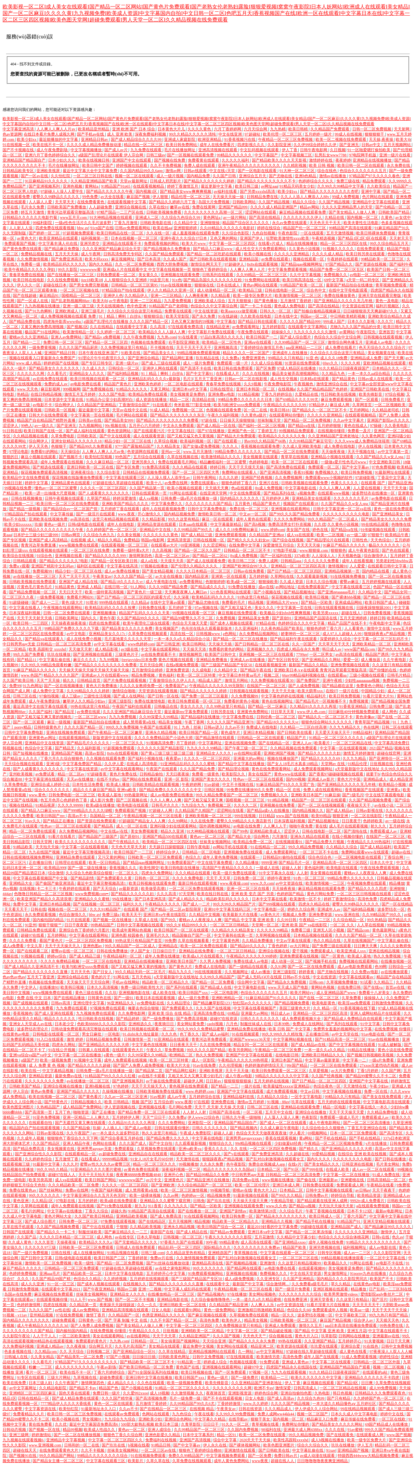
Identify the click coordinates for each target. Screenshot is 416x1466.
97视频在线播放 (155, 566)
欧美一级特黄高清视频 (105, 592)
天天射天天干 (401, 238)
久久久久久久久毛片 (351, 498)
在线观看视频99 (312, 1268)
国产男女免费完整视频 (89, 285)
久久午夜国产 (78, 1133)
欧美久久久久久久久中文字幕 (317, 1377)
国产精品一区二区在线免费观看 (292, 451)
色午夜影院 (236, 1164)
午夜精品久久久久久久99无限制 (217, 685)
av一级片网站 (235, 217)
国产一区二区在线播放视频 (77, 1435)
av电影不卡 (42, 405)
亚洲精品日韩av (95, 139)
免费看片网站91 (81, 597)
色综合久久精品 (87, 1278)
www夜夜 (260, 1461)
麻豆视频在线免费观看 (238, 613)
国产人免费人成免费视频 (92, 1325)
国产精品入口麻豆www (213, 248)
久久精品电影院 (53, 1388)
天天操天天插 (220, 644)
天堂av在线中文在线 (130, 410)
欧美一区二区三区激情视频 (184, 1190)
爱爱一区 (351, 659)
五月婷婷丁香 (180, 607)
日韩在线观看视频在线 (334, 607)
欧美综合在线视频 (19, 555)
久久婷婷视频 (115, 1278)
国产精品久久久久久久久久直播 (41, 972)
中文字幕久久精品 (210, 1419)
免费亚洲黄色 (254, 358)
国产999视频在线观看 (277, 904)
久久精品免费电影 (383, 1112)
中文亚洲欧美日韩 (385, 462)
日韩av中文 (371, 144)
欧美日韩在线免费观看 (234, 368)
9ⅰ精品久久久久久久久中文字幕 (282, 1076)
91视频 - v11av (15, 1315)
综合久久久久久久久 (52, 789)
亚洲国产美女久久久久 (211, 779)
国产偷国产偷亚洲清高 (55, 883)
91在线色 (371, 1346)
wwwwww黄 (90, 269)
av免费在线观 (89, 711)
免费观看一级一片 (233, 363)
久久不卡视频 (93, 1450)
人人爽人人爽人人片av (56, 129)
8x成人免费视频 (269, 488)
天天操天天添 (195, 649)
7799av (301, 654)
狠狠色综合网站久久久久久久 (327, 722)
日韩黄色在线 (100, 998)
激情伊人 (389, 1232)
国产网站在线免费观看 (142, 779)
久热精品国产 (48, 1107)
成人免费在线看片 (341, 347)
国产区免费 (265, 368)
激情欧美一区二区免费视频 (48, 1263)
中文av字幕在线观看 (294, 940)
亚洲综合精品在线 (73, 977)
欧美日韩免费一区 (238, 1216)
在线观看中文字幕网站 (308, 326)
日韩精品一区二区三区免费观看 (72, 1268)
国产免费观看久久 (178, 1008)
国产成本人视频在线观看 (232, 623)
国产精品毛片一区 (295, 862)
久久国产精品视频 (274, 202)
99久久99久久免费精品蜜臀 (201, 1029)
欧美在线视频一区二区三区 (52, 1096)
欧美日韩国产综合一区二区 (221, 1226)
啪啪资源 (81, 1112)
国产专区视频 (15, 540)
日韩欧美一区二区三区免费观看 (155, 857)
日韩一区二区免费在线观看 (67, 613)
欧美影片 (136, 1461)
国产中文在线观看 (115, 436)
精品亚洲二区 (263, 1346)
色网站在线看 (105, 1143)
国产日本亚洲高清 (151, 899)
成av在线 (266, 587)
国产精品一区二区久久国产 (198, 550)
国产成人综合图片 (296, 337)
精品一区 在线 (288, 789)
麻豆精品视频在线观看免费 (303, 212)
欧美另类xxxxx (326, 613)
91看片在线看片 (62, 836)
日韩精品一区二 (145, 1341)
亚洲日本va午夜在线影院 (165, 914)
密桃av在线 (242, 1190)
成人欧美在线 (164, 992)
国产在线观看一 (228, 441)
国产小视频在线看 (137, 1388)
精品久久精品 (110, 540)
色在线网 (371, 727)
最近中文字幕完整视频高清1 (87, 852)
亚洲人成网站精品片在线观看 (376, 1013)
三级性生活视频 (98, 696)
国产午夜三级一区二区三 (246, 748)
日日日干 (211, 1424)
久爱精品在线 (307, 394)
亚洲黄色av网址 (43, 737)
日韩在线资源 (251, 1409)
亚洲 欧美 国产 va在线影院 (304, 925)
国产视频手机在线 (321, 961)
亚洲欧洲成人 (67, 311)
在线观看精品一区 (81, 1154)
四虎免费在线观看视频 (55, 228)
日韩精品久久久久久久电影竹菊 (30, 217)
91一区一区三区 (61, 1284)
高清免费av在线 (246, 1180)
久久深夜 (182, 597)
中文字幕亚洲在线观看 (45, 779)
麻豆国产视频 (138, 196)
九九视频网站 (91, 425)
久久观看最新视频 (312, 576)
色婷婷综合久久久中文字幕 (302, 623)
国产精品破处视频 (277, 1330)
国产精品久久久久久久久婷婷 (209, 181)
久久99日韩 (287, 920)
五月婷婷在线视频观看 (150, 1278)
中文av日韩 (310, 1091)
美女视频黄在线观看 (261, 457)
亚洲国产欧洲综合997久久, (245, 566)
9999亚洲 (269, 862)
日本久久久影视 (361, 321)
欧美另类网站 (240, 1050)
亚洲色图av (93, 946)
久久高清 (158, 326)
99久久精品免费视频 (306, 847)
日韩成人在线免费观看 (136, 1247)
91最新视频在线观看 (251, 1195)
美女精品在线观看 (165, 1346)
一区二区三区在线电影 (102, 961)
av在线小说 (384, 805)
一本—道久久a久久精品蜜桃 (257, 1299)
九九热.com (166, 337)
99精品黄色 (229, 1242)
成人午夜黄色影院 (364, 550)
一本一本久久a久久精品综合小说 (182, 639)
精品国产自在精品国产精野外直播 (46, 420)
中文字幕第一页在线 (295, 607)
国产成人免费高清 (166, 1216)
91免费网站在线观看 (263, 280)
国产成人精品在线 (192, 1232)
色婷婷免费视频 (23, 1273)
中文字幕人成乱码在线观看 (188, 1289)
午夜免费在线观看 (253, 332)
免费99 (15, 685)
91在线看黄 (188, 337)
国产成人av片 (116, 150)
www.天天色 (28, 389)
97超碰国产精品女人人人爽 (142, 821)
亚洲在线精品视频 (385, 951)
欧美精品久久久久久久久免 (282, 436)
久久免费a (231, 358)
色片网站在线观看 (378, 196)
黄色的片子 (101, 977)
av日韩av (362, 1190)
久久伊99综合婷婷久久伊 (315, 144)
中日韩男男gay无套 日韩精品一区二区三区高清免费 (47, 644)
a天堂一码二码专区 (363, 280)
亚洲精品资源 (41, 1076)
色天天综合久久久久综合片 (383, 347)
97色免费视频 (383, 467)
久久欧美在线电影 (256, 316)
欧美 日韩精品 (117, 1102)
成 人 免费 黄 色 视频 (47, 1065)
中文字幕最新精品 (226, 524)
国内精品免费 (199, 176)
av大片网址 (300, 946)
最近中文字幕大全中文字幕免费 (90, 170)
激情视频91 (337, 566)
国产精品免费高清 (29, 1148)
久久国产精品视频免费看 (371, 800)
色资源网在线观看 (143, 451)
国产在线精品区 (152, 1221)
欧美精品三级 (251, 290)
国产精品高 (104, 826)
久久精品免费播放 (258, 940)
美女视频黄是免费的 (188, 394)
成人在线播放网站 (89, 1252)
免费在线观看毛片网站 (178, 462)
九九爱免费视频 (178, 300)
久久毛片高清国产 (131, 1346)
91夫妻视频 (374, 1341)
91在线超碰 (228, 316)
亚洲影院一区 (200, 1122)
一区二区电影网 (225, 992)
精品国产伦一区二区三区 (305, 228)
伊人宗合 (21, 1091)
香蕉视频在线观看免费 (261, 446)
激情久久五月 (311, 1325)
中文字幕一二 (355, 1060)
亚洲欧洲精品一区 (228, 998)
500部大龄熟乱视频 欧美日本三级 (150, 1424)
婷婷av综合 (57, 956)
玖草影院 (329, 1336)
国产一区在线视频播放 (64, 685)
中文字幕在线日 (181, 431)
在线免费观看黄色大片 (59, 1450)
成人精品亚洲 (401, 779)
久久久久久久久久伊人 (303, 217)
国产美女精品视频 (158, 571)
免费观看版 (124, 1148)
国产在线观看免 (340, 1435)
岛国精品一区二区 (106, 815)
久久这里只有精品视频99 (300, 1263)
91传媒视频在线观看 (378, 529)
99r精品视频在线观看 (253, 1143)
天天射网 (402, 129)
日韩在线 (38, 909)
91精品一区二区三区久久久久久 (337, 737)
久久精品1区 (43, 1200)
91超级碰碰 (19, 602)
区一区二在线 (256, 410)
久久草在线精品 (172, 1351)
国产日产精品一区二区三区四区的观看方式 (134, 597)
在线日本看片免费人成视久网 (49, 134)
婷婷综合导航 (343, 1195)
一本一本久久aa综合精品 (369, 373)
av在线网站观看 (248, 753)
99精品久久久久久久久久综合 (103, 1455)
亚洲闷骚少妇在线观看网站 (174, 826)
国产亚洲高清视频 (276, 472)
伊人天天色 (39, 446)
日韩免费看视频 (377, 613)
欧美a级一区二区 (241, 581)
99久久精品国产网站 (57, 1455)
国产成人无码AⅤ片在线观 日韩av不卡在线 (274, 977)
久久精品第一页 (83, 1304)
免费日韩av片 (286, 1455)
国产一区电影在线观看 (258, 170)
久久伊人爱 (114, 763)
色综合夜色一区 (327, 1086)
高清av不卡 (78, 815)
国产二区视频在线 (132, 800)
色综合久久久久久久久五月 (363, 170)
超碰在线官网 (389, 753)
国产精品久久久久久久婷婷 (204, 691)
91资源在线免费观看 (303, 363)
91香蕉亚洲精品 (353, 706)
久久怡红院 (61, 176)
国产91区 (291, 1169)
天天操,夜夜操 (381, 139)
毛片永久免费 (33, 207)
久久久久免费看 (23, 940)
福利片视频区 (388, 306)
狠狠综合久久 (221, 1143)
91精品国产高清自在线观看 (152, 1211)
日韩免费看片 (393, 399)
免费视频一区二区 (188, 410)
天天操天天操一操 (229, 196)
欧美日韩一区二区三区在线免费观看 (68, 503)
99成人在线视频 (349, 134)
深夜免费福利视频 (151, 134)
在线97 (331, 691)
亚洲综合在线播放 (311, 1112)
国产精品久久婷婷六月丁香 (173, 202)
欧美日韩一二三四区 (31, 623)
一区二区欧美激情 (75, 1336)
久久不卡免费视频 (166, 165)
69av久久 (331, 363)
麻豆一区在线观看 (218, 519)
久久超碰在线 (298, 1154)
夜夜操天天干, (359, 805)
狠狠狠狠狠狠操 (238, 1081)
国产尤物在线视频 (333, 972)
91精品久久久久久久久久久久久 (374, 1242)
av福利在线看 (226, 191)
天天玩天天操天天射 (336, 1206)
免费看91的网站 (45, 451)
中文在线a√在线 (114, 831)
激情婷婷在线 (321, 160)
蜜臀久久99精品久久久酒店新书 (244, 821)
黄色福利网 (314, 867)
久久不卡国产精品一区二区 (174, 1320)
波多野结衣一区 (391, 909)
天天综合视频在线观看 (24, 763)
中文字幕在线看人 (25, 607)
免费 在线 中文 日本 (34, 998)
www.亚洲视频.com (45, 1445)
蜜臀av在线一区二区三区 (73, 951)
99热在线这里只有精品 (90, 706)
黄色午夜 (107, 618)
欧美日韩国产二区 (110, 1258)
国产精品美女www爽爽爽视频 (186, 191)
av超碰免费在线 (112, 1154)
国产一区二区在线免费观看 (311, 966)
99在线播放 (122, 899)
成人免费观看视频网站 (313, 769)
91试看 (366, 982)
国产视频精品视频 (242, 1263)
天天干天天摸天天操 (246, 467)
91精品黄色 (65, 587)
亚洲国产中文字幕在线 (369, 1081)
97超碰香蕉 (97, 774)
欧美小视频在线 (258, 254)
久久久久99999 (71, 805)
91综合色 (44, 555)
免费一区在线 (376, 1091)
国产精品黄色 (344, 378)
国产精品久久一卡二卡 (56, 1232)
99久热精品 (376, 920)
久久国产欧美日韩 (19, 680)
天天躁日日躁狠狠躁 (167, 847)
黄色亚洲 (21, 1200)
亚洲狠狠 (397, 888)
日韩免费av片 (317, 1195)
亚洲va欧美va (190, 1148)
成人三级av (71, 696)
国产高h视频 (255, 524)
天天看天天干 (16, 909)
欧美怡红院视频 (99, 457)
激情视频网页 (191, 654)
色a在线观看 (242, 488)
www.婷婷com (272, 529)
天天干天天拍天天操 (96, 1174)
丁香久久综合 (97, 1211)
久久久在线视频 (256, 373)
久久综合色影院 (236, 233)
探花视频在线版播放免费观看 (78, 477)
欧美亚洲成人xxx (352, 951)
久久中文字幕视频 (306, 274)
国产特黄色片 (56, 1102)
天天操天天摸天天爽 (251, 1200)
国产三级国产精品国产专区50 (227, 665)
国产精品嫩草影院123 (212, 1003)
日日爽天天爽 (366, 946)
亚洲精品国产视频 (67, 753)
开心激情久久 (149, 514)
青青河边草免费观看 (209, 1039)
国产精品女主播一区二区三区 (58, 1461)
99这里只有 (160, 280)
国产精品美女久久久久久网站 (337, 1424)
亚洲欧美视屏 (48, 170)
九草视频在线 (85, 1377)
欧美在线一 (30, 1070)
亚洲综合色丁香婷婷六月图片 (84, 930)
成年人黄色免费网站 (232, 1461)
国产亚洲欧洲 (163, 1185)
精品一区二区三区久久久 (155, 1164)
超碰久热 (118, 1211)
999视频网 (71, 389)
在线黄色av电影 (17, 1034)
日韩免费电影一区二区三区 (72, 795)
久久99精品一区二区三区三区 (262, 274)
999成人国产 (334, 321)
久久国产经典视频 (327, 1076)
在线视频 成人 (83, 540)
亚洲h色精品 (306, 176)
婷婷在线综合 (269, 228)
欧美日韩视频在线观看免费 (152, 883)
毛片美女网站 (388, 1164)
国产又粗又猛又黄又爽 (204, 800)
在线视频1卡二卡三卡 (38, 888)
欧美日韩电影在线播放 (181, 867)
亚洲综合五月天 (253, 176)
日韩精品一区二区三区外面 (377, 1362)
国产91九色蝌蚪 (39, 311)
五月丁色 (63, 1112)
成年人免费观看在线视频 (62, 462)
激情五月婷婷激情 (359, 753)
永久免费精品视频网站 (259, 633)
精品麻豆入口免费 (322, 1419)
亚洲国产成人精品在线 (79, 581)
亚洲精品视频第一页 (342, 571)
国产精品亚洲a (400, 483)
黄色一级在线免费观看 (393, 509)
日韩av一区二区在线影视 (246, 378)
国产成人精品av (340, 810)
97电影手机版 (285, 550)
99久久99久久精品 (52, 1169)
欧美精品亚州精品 (94, 129)
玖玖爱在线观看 (324, 1346)
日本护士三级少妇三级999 (36, 535)
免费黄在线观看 (178, 311)
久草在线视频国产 (360, 940)
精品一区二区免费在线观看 (33, 831)
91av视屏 (157, 1096)
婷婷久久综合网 (301, 909)
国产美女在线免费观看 (382, 1096)
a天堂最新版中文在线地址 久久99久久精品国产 (194, 977)
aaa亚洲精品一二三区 (304, 347)
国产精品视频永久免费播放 (167, 248)
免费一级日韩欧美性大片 (142, 987)
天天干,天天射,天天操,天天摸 (219, 1107)
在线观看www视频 (334, 493)
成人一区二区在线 (132, 826)
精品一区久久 (283, 1315)
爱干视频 (300, 951)
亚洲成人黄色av (296, 1362)
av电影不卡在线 (390, 1263)
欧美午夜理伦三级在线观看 (147, 623)
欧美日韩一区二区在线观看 (361, 165)
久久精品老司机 (386, 410)
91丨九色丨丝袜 (188, 727)
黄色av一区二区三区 (208, 836)
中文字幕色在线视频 (150, 1044)
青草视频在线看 (266, 1424)
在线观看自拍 (41, 1122)
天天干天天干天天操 (390, 1310)
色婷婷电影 (259, 462)
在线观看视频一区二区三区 (125, 545)
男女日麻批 (92, 1034)
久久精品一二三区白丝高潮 (304, 727)
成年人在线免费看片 (218, 144)
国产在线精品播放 (70, 998)
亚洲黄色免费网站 (253, 711)
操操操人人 (374, 998)
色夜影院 (310, 1117)
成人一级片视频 (170, 176)
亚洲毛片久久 (158, 935)
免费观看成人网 (350, 1185)
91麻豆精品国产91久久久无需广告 (286, 784)
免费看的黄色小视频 (242, 701)
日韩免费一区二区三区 (79, 1221)
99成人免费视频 (346, 196)
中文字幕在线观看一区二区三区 (288, 1252)
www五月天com (74, 217)
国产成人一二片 (197, 904)
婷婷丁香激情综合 (340, 899)
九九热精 (278, 129)
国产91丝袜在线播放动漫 (168, 1263)
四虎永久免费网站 (157, 873)
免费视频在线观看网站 (359, 961)
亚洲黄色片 (174, 1180)
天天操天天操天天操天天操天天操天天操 (94, 670)
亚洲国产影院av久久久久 (388, 420)
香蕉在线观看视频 (281, 1138)
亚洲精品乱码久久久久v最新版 (154, 378)
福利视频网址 (355, 1247)
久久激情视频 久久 (187, 1393)
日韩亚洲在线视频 (358, 1164)
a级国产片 (29, 1060)
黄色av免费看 (43, 1091)
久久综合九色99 (311, 1398)
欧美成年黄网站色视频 (132, 930)
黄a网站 (306, 1138)
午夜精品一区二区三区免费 (278, 1050)
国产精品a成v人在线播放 (268, 810)
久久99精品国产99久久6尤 (192, 1403)
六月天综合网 (256, 129)
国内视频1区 (147, 191)
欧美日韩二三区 (242, 561)
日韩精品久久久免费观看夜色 (381, 1393)
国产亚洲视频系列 (45, 186)
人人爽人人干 (275, 826)
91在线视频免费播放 (348, 576)
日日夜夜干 (351, 821)
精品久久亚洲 (173, 831)
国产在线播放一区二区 (198, 1211)
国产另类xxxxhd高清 (258, 191)
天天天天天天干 (366, 1304)
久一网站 (246, 1351)
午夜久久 (154, 1050)
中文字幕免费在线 (238, 717)
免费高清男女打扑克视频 (290, 524)
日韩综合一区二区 (124, 368)
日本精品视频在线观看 (313, 935)
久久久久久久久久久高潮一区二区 (213, 212)
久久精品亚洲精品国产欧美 (94, 181)
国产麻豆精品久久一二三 (126, 1232)
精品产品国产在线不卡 (348, 623)
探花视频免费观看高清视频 (45, 472)
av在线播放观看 (395, 972)
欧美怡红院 (69, 1409)
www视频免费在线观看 (79, 545)
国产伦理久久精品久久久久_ (195, 566)
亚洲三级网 (19, 1435)
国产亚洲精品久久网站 (322, 659)
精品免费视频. (144, 675)
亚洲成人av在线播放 (248, 659)
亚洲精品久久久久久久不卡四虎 (372, 1377)
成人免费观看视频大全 (302, 1018)
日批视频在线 (382, 763)
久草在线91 (158, 207)
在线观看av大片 (165, 545)
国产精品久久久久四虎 (368, 888)
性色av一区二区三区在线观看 (258, 779)
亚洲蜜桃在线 (353, 1180)
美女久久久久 (192, 706)
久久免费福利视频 (19, 1346)
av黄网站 (347, 332)
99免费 (170, 940)
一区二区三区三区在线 (299, 1258)
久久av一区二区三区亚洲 (126, 1096)
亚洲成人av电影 (379, 342)
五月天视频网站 (398, 144)
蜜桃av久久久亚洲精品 (29, 337)
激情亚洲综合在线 (332, 384)
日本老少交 (65, 1024)
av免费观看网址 (246, 326)
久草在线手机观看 (19, 1226)
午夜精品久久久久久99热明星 (243, 1060)
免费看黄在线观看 (204, 160)
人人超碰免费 (101, 207)
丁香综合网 (394, 857)
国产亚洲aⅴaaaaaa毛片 (337, 592)
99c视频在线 (116, 425)
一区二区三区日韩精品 (230, 925)
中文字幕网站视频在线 (293, 1039)
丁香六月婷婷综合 (110, 1372)
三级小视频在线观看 (367, 675)
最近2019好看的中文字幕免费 (273, 1226)
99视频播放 (188, 1164)
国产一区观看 (367, 399)
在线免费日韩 (349, 987)
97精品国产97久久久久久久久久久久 (86, 1362)
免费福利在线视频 (161, 1440)
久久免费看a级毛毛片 (310, 1284)
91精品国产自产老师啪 (169, 306)
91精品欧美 (23, 847)
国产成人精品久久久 (186, 899)
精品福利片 (316, 696)
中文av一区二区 (253, 514)
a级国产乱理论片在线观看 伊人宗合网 (111, 155)
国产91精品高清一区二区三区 (341, 1039)
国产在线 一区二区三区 (319, 998)
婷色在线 (320, 529)
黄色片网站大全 (58, 1216)
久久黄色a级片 (254, 415)
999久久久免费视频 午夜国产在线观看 (139, 727)
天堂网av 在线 (333, 763)
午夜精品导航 (282, 1200)
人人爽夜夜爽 (197, 295)
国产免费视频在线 (98, 389)
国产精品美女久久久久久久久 (54, 368)
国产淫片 (379, 1299)
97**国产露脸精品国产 (135, 446)
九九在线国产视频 (45, 852)
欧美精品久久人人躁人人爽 (162, 332)
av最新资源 (129, 888)
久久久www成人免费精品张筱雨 (362, 441)
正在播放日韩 (41, 862)
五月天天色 (81, 972)
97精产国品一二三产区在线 (120, 212)
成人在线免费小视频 (84, 639)
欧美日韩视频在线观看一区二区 (98, 378)
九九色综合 (182, 1414)
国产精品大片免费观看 (237, 436)
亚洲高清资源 (179, 540)
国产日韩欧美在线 (274, 1450)
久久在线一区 (158, 233)
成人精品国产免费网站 (83, 1107)
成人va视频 (149, 498)
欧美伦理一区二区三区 (283, 134)
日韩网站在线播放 (354, 1336)
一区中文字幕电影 (307, 1096)
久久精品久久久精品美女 (233, 930)
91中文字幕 (370, 1024)
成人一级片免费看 (199, 363)
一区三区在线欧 (392, 1419)
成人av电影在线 (383, 1247)
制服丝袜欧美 (90, 1232)
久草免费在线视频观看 (148, 633)
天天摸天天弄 (172, 561)
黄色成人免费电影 (290, 306)
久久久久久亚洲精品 (292, 254)
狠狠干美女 (261, 1419)
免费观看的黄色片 (91, 1341)
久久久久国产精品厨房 (79, 347)
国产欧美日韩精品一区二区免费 (146, 1367)
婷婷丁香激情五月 (183, 186)
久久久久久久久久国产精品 (209, 503)
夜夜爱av (174, 758)
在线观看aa (338, 675)
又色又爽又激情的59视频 (193, 321)
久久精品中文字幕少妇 (297, 1237)
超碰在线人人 (283, 1461)
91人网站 (138, 587)
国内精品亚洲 (197, 576)
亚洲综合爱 (351, 1346)
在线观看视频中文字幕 (127, 202)
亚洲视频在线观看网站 (291, 509)
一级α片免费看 (382, 1060)
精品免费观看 (374, 181)
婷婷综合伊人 (168, 852)
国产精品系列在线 (280, 493)
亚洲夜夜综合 (83, 472)
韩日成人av (332, 649)
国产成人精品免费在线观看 (76, 1398)
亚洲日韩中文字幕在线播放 (149, 1377)
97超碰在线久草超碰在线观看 (118, 483)
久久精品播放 (247, 862)
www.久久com (262, 883)
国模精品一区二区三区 (81, 295)
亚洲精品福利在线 (239, 1096)
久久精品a (139, 602)
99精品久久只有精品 (286, 358)
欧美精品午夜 (397, 535)
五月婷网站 (359, 410)
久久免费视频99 (245, 696)
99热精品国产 (103, 925)
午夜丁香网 (195, 722)
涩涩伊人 (11, 425)
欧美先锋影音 (371, 394)
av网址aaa (269, 186)
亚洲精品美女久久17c (107, 633)
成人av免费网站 (86, 1310)
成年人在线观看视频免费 (164, 509)
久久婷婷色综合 (39, 1159)
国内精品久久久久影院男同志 (342, 1278)
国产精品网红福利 (181, 1070)
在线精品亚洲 (218, 326)
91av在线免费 (205, 1065)
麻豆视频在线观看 (319, 1382)
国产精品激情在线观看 (215, 737)
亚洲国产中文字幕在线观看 (249, 1055)
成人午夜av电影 (239, 1076)
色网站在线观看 (156, 1414)
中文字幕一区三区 (243, 1330)
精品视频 (256, 602)
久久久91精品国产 (106, 909)
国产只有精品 (339, 1398)
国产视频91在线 (23, 1455)
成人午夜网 (91, 254)
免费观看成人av (384, 831)
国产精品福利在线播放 (201, 717)
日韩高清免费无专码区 (123, 254)
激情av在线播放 (333, 176)
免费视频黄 (359, 701)
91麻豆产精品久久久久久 (345, 545)
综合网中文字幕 (251, 982)
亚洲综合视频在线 (131, 207)
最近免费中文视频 (199, 1346)
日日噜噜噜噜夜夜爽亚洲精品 (323, 1461)
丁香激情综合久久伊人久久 (173, 680)
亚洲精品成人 (375, 779)
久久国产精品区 (46, 1143)
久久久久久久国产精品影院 (161, 748)
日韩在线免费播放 (113, 951)
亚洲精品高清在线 (208, 1263)
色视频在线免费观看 (149, 342)
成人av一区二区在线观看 (374, 1169)
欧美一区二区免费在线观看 (204, 946)
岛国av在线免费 (18, 1294)
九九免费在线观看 (146, 150)
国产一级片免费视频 (31, 1252)
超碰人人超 (224, 1133)
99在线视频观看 (208, 972)
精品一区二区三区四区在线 (344, 243)
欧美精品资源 (369, 1195)
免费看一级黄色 (206, 774)
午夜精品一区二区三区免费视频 (286, 139)
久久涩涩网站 (215, 545)
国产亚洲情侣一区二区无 (390, 758)
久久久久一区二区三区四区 (104, 488)
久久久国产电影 (112, 394)
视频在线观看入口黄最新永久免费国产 (42, 358)
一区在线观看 (312, 233)
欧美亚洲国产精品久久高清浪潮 (44, 899)
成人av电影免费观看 (355, 966)
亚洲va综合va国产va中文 (30, 1055)
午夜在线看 (204, 1414)
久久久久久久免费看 (322, 561)
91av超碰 (212, 784)
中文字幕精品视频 (58, 1070)
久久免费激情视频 (33, 259)
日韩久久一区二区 (276, 311)
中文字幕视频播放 (87, 150)
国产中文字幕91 (200, 373)
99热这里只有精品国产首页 (139, 940)
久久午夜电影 (395, 659)
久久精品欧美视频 (146, 1226)
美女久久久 (264, 607)
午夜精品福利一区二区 (123, 956)
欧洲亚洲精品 (210, 139)
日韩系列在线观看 (218, 274)
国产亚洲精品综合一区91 (135, 1351)
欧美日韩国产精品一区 (199, 732)
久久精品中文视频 (205, 914)
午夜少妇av (380, 1086)
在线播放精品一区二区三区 (171, 1294)
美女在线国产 (260, 774)
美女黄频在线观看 (326, 873)
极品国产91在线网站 (43, 332)
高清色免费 (368, 899)
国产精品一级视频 (25, 509)
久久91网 (278, 966)
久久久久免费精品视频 (60, 961)
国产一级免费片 (245, 1377)
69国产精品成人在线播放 (387, 1424)
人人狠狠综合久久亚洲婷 (126, 280)
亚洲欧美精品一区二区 (372, 644)
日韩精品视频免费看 (104, 1039)
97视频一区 (259, 1372)
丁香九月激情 (126, 222)
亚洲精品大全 (21, 883)
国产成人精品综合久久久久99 (136, 139)
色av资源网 (12, 134)
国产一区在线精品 (397, 904)
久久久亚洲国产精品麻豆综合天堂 (112, 248)
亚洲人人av (302, 743)
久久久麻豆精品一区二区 (108, 462)
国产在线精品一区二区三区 (164, 1409)
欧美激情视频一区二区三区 (298, 295)
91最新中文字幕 (46, 1164)
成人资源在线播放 (152, 399)
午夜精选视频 (324, 238)
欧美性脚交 (149, 867)
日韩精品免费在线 (263, 196)
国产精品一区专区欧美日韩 (114, 561)
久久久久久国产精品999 (300, 321)
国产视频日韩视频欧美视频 (371, 1055)
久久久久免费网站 (290, 519)
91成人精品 (160, 410)
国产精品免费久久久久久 (168, 1138)
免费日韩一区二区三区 (63, 342)
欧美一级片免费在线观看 (235, 873)
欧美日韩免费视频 (357, 472)
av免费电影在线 (151, 1003)
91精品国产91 (349, 1221)
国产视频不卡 (71, 457)
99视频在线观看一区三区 (194, 613)
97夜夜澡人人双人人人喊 (391, 1351)
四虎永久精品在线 (314, 904)
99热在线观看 (290, 1341)
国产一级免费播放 (158, 1018)
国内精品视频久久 (308, 810)
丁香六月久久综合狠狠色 (62, 758)
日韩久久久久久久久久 (260, 1018)
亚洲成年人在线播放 (290, 352)
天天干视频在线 (361, 451)
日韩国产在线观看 (19, 1232)
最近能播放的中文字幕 (59, 139)
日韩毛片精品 (399, 675)
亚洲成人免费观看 (281, 1325)
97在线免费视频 (70, 1315)
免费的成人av (56, 384)
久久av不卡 (234, 727)
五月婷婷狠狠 (330, 425)
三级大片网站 (59, 1377)
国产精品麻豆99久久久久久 (388, 1226)
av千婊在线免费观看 (164, 1081)
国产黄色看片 (90, 1096)
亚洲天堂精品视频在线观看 (387, 1221)
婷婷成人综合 (215, 1362)
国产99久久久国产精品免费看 (295, 514)
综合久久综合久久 (313, 1445)
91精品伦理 (357, 763)
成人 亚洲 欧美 (120, 134)
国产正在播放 (104, 1112)
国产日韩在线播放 (391, 1159)
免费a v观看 (19, 566)
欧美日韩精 (298, 129)
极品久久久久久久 (385, 545)
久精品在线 (335, 217)
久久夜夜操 (76, 1346)
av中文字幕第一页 (394, 451)
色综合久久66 (298, 1310)
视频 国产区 (142, 1102)
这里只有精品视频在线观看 (116, 519)
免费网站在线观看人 (240, 472)
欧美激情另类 (268, 1356)
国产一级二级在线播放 (88, 867)
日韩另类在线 (223, 711)
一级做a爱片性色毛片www (344, 462)
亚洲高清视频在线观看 (218, 150)
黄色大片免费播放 (102, 685)
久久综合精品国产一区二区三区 (205, 1185)
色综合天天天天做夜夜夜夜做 (262, 1133)
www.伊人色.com (312, 711)
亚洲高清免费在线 (209, 1013)
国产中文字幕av (356, 467)
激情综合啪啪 (124, 691)
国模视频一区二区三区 (246, 800)
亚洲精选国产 (220, 1252)
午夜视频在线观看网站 (63, 607)
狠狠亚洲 (340, 815)
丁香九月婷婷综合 (277, 394)
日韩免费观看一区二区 (116, 274)
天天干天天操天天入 (63, 946)
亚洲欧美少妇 (150, 1419)
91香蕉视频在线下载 (358, 1008)
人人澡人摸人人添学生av (169, 477)
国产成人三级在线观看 (161, 363)
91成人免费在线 (386, 1174)
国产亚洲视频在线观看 (93, 654)
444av (7, 893)
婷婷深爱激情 (125, 498)
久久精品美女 (169, 446)
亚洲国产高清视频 (195, 1440)
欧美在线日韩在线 (213, 893)
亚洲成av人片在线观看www (105, 675)
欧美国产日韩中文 (221, 654)
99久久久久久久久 (45, 1195)
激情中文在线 (379, 628)
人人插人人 (112, 1128)
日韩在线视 (61, 1252)
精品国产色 (109, 1388)
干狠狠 (122, 1226)
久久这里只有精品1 (353, 1299)
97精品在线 (266, 623)
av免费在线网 (176, 483)
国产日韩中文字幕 (37, 1258)
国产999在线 (313, 1169)
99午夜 (211, 1242)
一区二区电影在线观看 (184, 384)
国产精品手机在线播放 (315, 1221)
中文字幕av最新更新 (323, 1060)
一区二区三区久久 (128, 743)
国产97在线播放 (211, 431)
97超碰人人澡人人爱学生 (62, 191)
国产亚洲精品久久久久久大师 (104, 1044)
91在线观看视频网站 (202, 1216)
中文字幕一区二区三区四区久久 (116, 1440)
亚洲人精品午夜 (77, 1143)
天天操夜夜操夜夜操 (69, 623)
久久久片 (70, 1164)
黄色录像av (366, 717)
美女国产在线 (298, 529)
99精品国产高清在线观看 (351, 228)
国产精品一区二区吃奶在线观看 (214, 254)
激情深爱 (283, 1388)
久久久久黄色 (200, 129)
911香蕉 (155, 1206)
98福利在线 (271, 1429)
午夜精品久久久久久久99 (285, 405)
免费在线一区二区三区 (249, 509)
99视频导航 (220, 1190)
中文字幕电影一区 (270, 909)
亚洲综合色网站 (178, 1419)
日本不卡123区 (360, 1211)
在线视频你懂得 (332, 431)
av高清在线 (80, 519)
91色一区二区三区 (309, 878)
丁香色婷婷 (278, 946)
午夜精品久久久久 (145, 1330)
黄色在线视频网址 (278, 701)
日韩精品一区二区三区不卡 (247, 550)
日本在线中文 (286, 316)
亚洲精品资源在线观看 (157, 524)
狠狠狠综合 (154, 316)
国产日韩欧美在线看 (295, 732)
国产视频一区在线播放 (113, 920)
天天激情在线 (355, 1086)
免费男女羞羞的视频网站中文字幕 (343, 1029)
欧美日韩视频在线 (197, 1372)
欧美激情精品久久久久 (221, 457)
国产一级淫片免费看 (293, 1289)
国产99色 (240, 831)
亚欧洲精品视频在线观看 (385, 363)
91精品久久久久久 (132, 389)
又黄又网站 (160, 389)
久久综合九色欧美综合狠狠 (89, 873)
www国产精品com (360, 649)
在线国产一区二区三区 (267, 685)
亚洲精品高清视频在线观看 (126, 1310)
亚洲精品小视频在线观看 (333, 457)
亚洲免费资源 (178, 670)
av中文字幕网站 (270, 1351)
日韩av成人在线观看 (376, 378)
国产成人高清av (281, 1398)
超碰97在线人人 (62, 1174)
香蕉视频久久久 (123, 867)
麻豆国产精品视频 (336, 1320)
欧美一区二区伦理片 (253, 1185)
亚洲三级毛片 (93, 311)
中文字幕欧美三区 (351, 1315)
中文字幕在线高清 (123, 566)
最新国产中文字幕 (248, 1284)
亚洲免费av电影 (222, 394)
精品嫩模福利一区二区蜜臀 (223, 462)
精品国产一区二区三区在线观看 (319, 800)
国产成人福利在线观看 (86, 431)
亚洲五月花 (357, 1330)
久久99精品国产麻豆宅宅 (311, 441)
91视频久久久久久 (339, 248)
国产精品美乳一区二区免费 (80, 1356)
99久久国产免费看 (29, 654)
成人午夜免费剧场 (52, 150)
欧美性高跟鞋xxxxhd (291, 1440)
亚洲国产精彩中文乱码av (53, 566)
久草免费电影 (63, 436)
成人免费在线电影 (340, 446)
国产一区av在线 (35, 176)
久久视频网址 (237, 972)
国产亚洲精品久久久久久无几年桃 (343, 300)
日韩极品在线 (166, 706)
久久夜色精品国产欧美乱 (283, 628)
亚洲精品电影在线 (173, 1299)
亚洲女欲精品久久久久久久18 (77, 441)
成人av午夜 (177, 1096)
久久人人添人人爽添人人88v (305, 196)
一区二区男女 (321, 654)
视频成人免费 (294, 914)
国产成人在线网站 (129, 696)
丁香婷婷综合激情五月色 (262, 347)
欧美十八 (154, 483)
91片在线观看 (79, 920)
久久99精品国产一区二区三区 (300, 342)
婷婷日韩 (218, 467)
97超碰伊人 (235, 264)
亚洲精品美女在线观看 (312, 498)
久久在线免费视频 (63, 280)
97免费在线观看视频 (118, 1221)
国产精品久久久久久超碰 (89, 1065)
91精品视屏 (45, 805)
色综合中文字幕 (39, 748)
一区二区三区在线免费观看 (334, 1065)
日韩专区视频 (330, 1252)
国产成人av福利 (216, 1034)
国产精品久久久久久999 (106, 555)
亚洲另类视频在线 (325, 1247)
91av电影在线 (373, 1034)
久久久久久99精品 (273, 930)
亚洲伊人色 (113, 295)
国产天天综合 (105, 888)
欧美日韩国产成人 (381, 602)
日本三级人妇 (41, 1382)
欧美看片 (322, 743)
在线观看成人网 (370, 1435)
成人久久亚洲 (33, 1284)
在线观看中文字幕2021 (61, 1289)
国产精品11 (27, 659)
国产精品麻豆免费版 (62, 248)
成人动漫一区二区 (287, 961)
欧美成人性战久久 (100, 1429)
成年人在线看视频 (358, 561)
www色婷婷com (140, 644)
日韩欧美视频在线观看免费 (305, 483)
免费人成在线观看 (200, 165)
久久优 (320, 524)
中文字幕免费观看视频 (288, 269)
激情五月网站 (237, 680)
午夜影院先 (366, 332)
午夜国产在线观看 (162, 769)
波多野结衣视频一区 (315, 1315)
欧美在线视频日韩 (94, 160)
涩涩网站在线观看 (261, 212)
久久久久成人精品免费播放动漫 (94, 144)
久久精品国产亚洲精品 (97, 405)
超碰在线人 (351, 613)
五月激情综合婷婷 (148, 670)
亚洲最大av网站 (255, 1013)
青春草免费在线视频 (27, 274)
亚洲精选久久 (140, 1024)
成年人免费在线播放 (163, 956)
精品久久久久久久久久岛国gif (229, 1169)
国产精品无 (65, 748)
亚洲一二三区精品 (166, 295)
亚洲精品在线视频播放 (373, 160)
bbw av (82, 228)
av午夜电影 (118, 300)
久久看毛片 (57, 373)
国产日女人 (103, 972)
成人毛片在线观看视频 (349, 826)
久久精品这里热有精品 (186, 1252)
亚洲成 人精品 (89, 587)
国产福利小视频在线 (146, 758)
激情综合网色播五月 (346, 342)
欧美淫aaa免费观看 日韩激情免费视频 (371, 1003)
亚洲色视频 (73, 186)
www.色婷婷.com (200, 1091)
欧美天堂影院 (178, 316)
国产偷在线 (306, 1180)
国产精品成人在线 (216, 987)
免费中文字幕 (25, 904)
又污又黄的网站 (112, 857)
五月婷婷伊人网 (276, 498)
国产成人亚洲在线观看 (54, 1013)
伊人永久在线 (215, 1445)
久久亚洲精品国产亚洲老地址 (334, 436)
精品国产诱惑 (377, 654)
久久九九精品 (355, 758)
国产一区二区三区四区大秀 (196, 472)
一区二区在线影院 (367, 815)
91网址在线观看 (184, 493)
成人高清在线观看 (256, 1242)
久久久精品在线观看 (190, 467)
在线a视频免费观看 (183, 665)
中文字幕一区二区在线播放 (78, 1055)
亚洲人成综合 (160, 1429)
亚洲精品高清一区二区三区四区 (340, 862)
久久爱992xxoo (135, 1393)
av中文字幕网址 (23, 1388)
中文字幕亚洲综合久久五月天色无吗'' (95, 1195)
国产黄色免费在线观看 (23, 248)
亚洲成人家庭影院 (180, 139)
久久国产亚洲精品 (299, 1278)
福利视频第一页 (95, 238)
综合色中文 (316, 290)
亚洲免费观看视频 (231, 535)
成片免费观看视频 (282, 1091)
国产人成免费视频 (304, 685)
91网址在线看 (362, 1263)
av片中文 (154, 1180)
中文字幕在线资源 (83, 769)
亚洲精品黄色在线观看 (71, 483)
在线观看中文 (218, 1284)
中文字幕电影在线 (301, 488)
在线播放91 (49, 987)
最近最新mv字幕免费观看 (186, 711)
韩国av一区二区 (314, 316)
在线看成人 (90, 1159)
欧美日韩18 (280, 410)
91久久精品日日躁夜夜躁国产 (344, 368)
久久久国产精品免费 (198, 769)
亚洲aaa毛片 (50, 1273)
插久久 (69, 680)
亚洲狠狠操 (210, 222)
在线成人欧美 (338, 1169)
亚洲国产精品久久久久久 (78, 1091)
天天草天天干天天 (334, 644)
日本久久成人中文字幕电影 (355, 1414)
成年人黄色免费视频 (220, 857)
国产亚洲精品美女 (388, 514)
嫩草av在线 (180, 207)
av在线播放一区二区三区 (35, 576)
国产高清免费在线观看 (286, 467)
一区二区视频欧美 (390, 405)
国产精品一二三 (27, 342)
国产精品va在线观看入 (44, 639)
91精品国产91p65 (116, 186)
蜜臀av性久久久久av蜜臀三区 (105, 1164)
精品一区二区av (71, 774)
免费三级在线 (348, 181)
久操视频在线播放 (118, 1091)
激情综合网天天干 (206, 264)
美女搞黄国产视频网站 (181, 1341)
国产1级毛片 (353, 795)
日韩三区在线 (25, 696)
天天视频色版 (350, 555)
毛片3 (188, 378)
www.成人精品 (29, 363)
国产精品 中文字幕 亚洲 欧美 (249, 920)
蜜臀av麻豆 (350, 581)
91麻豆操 (332, 795)
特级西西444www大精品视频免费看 (369, 1455)
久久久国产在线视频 (214, 1008)
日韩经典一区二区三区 (276, 717)
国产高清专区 (391, 1133)
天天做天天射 (81, 649)
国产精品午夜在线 (256, 670)
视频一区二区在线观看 (135, 176)
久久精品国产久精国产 (195, 810)
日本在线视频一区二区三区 (135, 238)
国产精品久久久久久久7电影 (64, 561)
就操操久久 (281, 332)
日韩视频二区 (98, 1351)
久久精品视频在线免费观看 (294, 748)
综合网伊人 (65, 405)
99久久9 (173, 925)
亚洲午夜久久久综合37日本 (184, 238)
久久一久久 (147, 1304)
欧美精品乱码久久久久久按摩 (110, 607)
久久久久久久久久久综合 (300, 1294)
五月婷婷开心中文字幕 (166, 1273)
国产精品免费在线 (25, 321)
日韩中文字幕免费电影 (208, 509)
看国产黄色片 (51, 940)
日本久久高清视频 (103, 987)
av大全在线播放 (169, 576)
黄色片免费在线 (124, 774)
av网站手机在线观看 (231, 847)
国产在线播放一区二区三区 (71, 274)
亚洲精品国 (249, 259)
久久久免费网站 (172, 1122)
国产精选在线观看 (48, 467)
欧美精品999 (55, 867)
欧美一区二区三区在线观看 (295, 462)
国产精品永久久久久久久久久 (281, 1216)
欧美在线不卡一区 (48, 144)
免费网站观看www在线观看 (365, 852)
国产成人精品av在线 (309, 1044)
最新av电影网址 (389, 1211)
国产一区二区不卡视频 (135, 1299)
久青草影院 (191, 1424)
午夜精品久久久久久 (163, 904)
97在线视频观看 (240, 1356)
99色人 (26, 425)
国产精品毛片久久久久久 (88, 743)
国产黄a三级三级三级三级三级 (167, 753)
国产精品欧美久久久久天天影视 (279, 160)
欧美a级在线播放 (101, 805)
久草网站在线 (282, 576)
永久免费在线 (399, 165)
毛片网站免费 (180, 1107)
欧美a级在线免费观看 (119, 1200)
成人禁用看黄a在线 (140, 722)
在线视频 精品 (202, 1409)
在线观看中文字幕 (132, 326)
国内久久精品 (101, 264)
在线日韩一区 (116, 587)
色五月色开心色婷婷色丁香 (64, 800)
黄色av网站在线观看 (261, 285)
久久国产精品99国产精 (52, 1278)
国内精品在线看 (376, 571)
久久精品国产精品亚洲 (229, 1304)
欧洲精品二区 (181, 1055)
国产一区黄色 (333, 956)
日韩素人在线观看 (94, 1050)
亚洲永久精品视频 (161, 732)
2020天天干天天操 (255, 1440)
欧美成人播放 (118, 784)
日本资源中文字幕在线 (64, 399)
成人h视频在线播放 (328, 1440)
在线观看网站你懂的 (287, 415)
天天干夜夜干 (384, 1190)
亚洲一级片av (127, 363)
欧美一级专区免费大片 (253, 295)
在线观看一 (250, 857)
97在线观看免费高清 (186, 326)
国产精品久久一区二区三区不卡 (320, 410)
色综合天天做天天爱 (190, 623)
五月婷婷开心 (350, 1341)
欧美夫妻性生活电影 (362, 222)
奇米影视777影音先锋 (193, 405)
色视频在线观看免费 (224, 410)
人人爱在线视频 (367, 488)
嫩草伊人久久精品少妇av (84, 701)
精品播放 (397, 883)
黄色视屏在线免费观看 (189, 1086)
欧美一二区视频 (331, 535)
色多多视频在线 (18, 1351)
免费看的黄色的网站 (227, 649)
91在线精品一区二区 (269, 847)
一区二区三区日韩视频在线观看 (364, 893)
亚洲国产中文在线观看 (132, 160)
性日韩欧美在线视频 (339, 394)
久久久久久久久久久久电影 (346, 514)
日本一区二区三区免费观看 (354, 1133)
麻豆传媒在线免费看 (359, 1419)
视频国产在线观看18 (301, 503)
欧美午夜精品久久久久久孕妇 (30, 269)
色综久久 (193, 857)
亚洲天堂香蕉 (322, 1299)
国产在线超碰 (25, 295)
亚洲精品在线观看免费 (301, 1107)
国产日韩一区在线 (164, 696)
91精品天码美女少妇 (298, 186)
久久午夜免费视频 (139, 337)
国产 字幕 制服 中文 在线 (126, 1320)
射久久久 (378, 826)
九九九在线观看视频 (289, 1372)
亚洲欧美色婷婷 (148, 384)
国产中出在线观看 (98, 1226)
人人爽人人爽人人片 (248, 269)
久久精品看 (221, 295)
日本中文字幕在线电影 (125, 1273)
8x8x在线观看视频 (263, 264)
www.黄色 (37, 795)
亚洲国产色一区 (242, 431)
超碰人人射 (292, 867)
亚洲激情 (268, 1263)
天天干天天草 (164, 1336)
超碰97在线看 (33, 935)
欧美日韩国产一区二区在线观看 (182, 930)
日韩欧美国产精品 (394, 212)
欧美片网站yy (302, 992)
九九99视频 (109, 659)
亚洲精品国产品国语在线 (316, 618)
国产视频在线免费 (170, 160)
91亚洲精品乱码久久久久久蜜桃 (188, 763)
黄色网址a (212, 217)
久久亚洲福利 (247, 628)
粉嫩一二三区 (41, 1367)
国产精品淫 (65, 711)
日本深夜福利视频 (25, 613)
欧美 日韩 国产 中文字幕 (289, 1029)
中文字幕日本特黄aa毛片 (240, 675)
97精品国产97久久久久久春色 (375, 176)
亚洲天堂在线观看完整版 (380, 295)
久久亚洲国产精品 (320, 1341)
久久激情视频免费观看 (196, 1258)
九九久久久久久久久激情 (315, 332)
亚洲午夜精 (332, 680)
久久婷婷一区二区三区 (116, 332)
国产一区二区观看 (29, 722)
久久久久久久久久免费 (45, 1081)
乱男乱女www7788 (331, 155)
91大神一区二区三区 (298, 170)
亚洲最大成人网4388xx (303, 1429)
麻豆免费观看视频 (337, 399)
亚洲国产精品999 (233, 207)
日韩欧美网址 (67, 618)
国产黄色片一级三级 (145, 592)
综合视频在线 (281, 1336)
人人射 (302, 873)
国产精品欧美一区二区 (83, 1273)
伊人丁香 (290, 150)
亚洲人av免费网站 (67, 337)
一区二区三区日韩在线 (93, 176)
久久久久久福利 (236, 160)
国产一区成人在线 (33, 300)
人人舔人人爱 (41, 202)
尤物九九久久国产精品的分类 (356, 326)
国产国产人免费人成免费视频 (139, 1065)
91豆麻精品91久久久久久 (47, 181)
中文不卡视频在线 (238, 784)
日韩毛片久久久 (165, 805)
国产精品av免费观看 (228, 1232)
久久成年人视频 (31, 1138)
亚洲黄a (393, 789)
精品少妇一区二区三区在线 (128, 441)
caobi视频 (215, 1024)
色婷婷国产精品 (291, 893)
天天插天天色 (388, 1320)
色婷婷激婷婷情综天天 (265, 1065)
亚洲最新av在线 (386, 1336)
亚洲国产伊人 (252, 238)
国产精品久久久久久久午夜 (110, 191)
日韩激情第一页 (138, 1039)
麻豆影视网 (51, 389)
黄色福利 (167, 675)
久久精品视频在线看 (31, 436)
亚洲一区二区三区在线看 (248, 888)
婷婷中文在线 (392, 1414)
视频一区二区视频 (389, 1367)
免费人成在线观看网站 (323, 789)
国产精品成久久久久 (208, 587)
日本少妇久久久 (62, 160)
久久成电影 (202, 670)
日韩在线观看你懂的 (172, 1128)
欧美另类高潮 (41, 1180)
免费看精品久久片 (29, 1414)
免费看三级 (301, 930)
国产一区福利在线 (276, 555)
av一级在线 (394, 821)
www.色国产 (31, 675)
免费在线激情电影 (150, 701)
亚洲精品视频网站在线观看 (212, 1351)
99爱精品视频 (324, 1154)
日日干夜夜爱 (76, 925)
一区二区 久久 (342, 925)
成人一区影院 (203, 1060)
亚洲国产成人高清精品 (49, 540)
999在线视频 (245, 815)
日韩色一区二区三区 (153, 878)
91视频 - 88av (278, 1102)
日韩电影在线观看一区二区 (56, 1034)
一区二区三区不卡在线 (319, 852)
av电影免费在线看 (86, 384)
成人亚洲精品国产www (336, 992)
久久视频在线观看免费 (106, 758)
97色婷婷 (121, 1086)
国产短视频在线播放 (31, 753)
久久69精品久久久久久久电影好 (227, 228)
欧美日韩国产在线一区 (44, 431)
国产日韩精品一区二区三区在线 (262, 644)
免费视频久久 (336, 274)
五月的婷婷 (88, 1200)
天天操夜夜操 (284, 888)
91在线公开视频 (62, 1050)
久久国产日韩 (225, 176)
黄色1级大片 (72, 602)
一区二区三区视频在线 (80, 290)
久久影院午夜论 (17, 1336)
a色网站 (230, 633)
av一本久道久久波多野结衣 (116, 1133)
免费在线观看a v (204, 483)
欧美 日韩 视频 (322, 165)
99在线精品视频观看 (358, 1409)
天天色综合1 (381, 540)
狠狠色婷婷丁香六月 (239, 483)
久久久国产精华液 (117, 1398)
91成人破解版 (390, 1044)
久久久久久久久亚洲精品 (357, 1232)
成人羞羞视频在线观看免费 (196, 233)
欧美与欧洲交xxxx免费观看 (237, 405)
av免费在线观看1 (276, 259)
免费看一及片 (359, 431)
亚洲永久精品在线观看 (310, 836)
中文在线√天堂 (222, 170)
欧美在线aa (162, 228)
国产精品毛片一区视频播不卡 (321, 701)
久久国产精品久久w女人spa (380, 457)
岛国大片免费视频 (214, 202)
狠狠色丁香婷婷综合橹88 (201, 1450)
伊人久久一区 (29, 285)
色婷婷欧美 (373, 821)
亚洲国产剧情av (233, 1211)
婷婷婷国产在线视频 (62, 363)
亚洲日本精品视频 (259, 732)
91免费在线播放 (242, 587)
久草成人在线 (147, 920)
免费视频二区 (220, 805)
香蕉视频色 (22, 1013)
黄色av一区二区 (132, 1429)
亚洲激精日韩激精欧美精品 (261, 1310)
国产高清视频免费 (152, 1398)
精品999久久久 (195, 925)
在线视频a (286, 389)
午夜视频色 (304, 384)
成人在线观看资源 (149, 436)
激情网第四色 (141, 555)
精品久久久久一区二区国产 (246, 352)
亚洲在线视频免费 (241, 743)
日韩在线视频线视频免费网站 (28, 857)
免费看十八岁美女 (374, 992)
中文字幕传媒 (62, 514)
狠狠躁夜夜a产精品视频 (385, 633)
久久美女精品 (43, 1356)
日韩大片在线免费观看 (49, 415)
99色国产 (123, 457)
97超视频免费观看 (79, 233)
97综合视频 (394, 394)
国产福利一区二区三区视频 (262, 425)
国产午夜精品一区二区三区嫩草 (115, 732)
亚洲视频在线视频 (242, 1273)
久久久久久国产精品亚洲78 (230, 722)
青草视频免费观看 (391, 285)
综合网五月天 (101, 1346)
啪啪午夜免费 (301, 826)
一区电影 (112, 1034)
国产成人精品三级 (197, 535)
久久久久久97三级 (41, 1247)
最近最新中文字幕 (94, 410)
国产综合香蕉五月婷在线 (122, 1138)
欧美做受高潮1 (154, 888)
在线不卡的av (109, 779)
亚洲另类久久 (144, 462)
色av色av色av (14, 977)
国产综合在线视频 (288, 540)
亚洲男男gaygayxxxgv (244, 1138)
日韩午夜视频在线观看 (65, 498)
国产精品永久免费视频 (287, 982)
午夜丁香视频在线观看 (325, 1211)
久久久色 (169, 1034)
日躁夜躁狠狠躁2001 (374, 607)
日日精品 (266, 815)
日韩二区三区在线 (263, 1107)
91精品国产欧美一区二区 (302, 285)
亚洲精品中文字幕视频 (66, 1440)
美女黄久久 (148, 274)
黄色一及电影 (387, 300)
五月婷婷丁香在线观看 (120, 509)
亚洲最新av (328, 1180)
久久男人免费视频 (216, 961)
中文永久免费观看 (179, 425)
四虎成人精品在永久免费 (298, 649)
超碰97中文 (254, 1367)
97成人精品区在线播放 (297, 368)
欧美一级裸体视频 (145, 1195)
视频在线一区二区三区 (68, 909)
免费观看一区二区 (324, 467)
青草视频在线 (246, 1252)
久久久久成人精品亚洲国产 (274, 207)
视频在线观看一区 (309, 259)
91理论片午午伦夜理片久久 (102, 358)
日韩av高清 (61, 1003)
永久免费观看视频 (41, 914)
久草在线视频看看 (194, 940)
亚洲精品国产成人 (347, 1226)
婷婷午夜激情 (279, 878)
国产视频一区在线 (45, 1429)
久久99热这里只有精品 (226, 706)
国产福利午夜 (401, 264)
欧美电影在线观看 (133, 805)
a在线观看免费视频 (373, 1206)
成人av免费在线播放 (122, 571)
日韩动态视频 (15, 1429)
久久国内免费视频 (243, 1429)
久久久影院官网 (387, 1252)
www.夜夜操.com (234, 883)
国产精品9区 (348, 1382)
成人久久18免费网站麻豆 (237, 529)
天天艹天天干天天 (74, 576)
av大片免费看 (343, 1070)
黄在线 (321, 826)
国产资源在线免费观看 (97, 821)
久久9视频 (253, 384)
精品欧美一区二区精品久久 (166, 982)
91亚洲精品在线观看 (172, 1039)
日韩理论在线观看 (71, 862)
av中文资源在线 (290, 883)
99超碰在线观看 (314, 1226)
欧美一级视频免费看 (185, 1382)
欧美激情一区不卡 (306, 899)
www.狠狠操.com (314, 550)
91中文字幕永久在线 (277, 873)
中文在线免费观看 (245, 493)
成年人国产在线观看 (322, 1356)
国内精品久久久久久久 (240, 498)
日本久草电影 (149, 1237)
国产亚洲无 (349, 144)
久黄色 (387, 217)
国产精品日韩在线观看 (258, 321)
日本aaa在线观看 (193, 524)
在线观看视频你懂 (52, 1299)
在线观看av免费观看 (122, 1414)
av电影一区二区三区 (367, 274)
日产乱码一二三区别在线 (390, 1289)
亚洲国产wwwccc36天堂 (250, 1039)
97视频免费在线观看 (108, 1008)
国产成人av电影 (138, 1128)
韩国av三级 (126, 1289)
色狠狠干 (59, 446)
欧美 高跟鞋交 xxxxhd (48, 649)
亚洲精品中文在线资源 (45, 743)
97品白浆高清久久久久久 (222, 337)
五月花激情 (264, 1237)
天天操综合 (70, 451)
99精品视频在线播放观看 (343, 1258)
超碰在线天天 (25, 1450)
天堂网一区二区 (266, 925)
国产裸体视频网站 (245, 1445)
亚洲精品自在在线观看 (148, 1154)
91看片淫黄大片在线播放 (328, 1304)
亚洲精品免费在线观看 (76, 857)
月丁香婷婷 (186, 743)
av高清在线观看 (349, 654)
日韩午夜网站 (205, 477)
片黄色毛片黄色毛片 (35, 587)
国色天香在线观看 (75, 1393)
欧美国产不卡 (382, 1278)
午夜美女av (102, 576)
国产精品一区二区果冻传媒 (309, 1232)
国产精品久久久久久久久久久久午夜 (52, 529)
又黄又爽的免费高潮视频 (43, 326)
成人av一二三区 (357, 1252)
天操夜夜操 (67, 1242)
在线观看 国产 (373, 483)
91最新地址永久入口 (99, 1409)
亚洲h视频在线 (98, 1086)
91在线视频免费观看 (149, 1455)
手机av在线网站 (126, 982)
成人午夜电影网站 (325, 1122)
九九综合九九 (193, 805)
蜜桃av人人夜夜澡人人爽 (365, 873)
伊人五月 (365, 1445)
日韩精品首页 (89, 680)
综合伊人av (364, 1320)
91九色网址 (32, 685)
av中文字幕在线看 (110, 644)
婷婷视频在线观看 (132, 165)
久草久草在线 (158, 1461)
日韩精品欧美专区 (19, 170)
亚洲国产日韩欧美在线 (370, 389)
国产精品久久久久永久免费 (252, 1341)
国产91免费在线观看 (115, 1206)
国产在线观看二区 (33, 951)
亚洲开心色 (174, 1174)
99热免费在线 (392, 1325)
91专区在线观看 (31, 1377)
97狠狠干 (375, 535)
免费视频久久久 (275, 795)
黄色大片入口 (266, 1190)
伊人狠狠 (160, 196)
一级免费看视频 (50, 597)
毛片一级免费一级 (185, 1398)
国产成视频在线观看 (31, 1003)
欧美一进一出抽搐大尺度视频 (50, 493)
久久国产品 (27, 1237)
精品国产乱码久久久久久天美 (145, 613)
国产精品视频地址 (300, 592)
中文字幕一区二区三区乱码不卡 (381, 639)
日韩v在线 (381, 1237)
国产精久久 (309, 1148)
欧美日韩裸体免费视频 (376, 233)
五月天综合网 (151, 665)
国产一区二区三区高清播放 (367, 1122)
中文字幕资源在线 (41, 1409)
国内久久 (89, 618)
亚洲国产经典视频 (257, 477)
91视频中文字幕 (88, 1060)
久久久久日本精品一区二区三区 (203, 571)
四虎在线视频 (55, 1304)
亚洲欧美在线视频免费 (49, 519)
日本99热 (282, 1024)
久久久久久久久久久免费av (257, 1247)
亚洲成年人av (329, 909)
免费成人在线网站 (308, 1024)
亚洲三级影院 (120, 701)
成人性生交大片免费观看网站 (261, 248)
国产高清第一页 (39, 1112)
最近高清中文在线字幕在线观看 (41, 706)
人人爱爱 (357, 566)
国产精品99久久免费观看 (91, 446)
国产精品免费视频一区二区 (33, 592)
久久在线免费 (202, 821)
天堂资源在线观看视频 (158, 691)
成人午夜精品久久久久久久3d (43, 1325)
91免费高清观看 (156, 467)
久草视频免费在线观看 (157, 1148)
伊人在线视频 (370, 446)
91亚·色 (312, 358)
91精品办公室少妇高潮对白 (110, 399)
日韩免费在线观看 (319, 1185)
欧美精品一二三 (275, 1377)
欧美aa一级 (360, 1310)
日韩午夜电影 (199, 847)
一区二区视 (253, 1112)
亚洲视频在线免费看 (278, 805)
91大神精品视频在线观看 (111, 217)
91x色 (177, 280)
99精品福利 (363, 732)
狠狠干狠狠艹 (50, 925)
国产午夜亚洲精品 (99, 1289)
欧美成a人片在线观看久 (203, 956)
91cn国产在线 (101, 228)
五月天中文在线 (279, 1112)
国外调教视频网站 (215, 826)
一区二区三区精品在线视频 (343, 1388)
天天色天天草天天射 (129, 847)
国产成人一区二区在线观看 (283, 1122)
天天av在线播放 (81, 779)
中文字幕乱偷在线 (55, 659)
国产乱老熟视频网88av (71, 300)
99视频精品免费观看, (297, 431)
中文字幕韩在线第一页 (234, 935)
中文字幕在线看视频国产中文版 (41, 878)
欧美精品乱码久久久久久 (65, 264)
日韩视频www (208, 633)
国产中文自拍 (161, 1143)
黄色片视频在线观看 (176, 659)
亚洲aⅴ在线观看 (258, 342)
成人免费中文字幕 (48, 691)
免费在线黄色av (23, 1190)
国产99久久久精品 (287, 1195)
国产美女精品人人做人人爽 (352, 212)
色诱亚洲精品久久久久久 (164, 1315)
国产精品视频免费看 (292, 1003)
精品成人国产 (210, 680)
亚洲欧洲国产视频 (280, 753)
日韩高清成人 (305, 1388)
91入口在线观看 (50, 1039)
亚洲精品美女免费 (254, 618)
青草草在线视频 (295, 457)
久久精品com (46, 1351)
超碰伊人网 (194, 1081)
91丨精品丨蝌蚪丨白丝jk (120, 316)
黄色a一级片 (55, 524)
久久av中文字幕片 (349, 420)
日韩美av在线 (90, 420)
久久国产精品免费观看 (165, 254)
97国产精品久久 (339, 264)
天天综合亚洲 (214, 1341)
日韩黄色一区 (90, 1320)
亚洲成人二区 (147, 217)
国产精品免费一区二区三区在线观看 (149, 1112)
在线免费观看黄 (371, 248)
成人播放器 (371, 659)
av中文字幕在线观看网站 (122, 769)
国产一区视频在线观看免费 (191, 155)
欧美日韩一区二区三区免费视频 (75, 1414)
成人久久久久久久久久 (75, 1367)
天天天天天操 (309, 545)
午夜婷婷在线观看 (343, 259)
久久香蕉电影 (396, 425)
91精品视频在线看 (123, 1252)
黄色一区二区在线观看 (114, 1403)
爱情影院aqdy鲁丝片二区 (382, 1294)
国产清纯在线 (356, 831)
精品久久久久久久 (60, 1018)
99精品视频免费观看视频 (199, 352)
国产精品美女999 (119, 420)
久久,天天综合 (72, 1351)
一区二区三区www (90, 717)
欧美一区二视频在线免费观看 (341, 139)
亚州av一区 (171, 451)
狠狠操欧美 (268, 581)
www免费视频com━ (92, 893)
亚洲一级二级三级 (79, 306)
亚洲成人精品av (50, 1346)
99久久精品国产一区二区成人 (333, 519)
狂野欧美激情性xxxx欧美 (288, 238)
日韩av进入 (213, 727)
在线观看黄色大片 (128, 1050)
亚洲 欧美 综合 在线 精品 (170, 1013)
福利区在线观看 (91, 566)
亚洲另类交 (90, 243)
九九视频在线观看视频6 (24, 1440)
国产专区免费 (128, 467)
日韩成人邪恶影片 (166, 181)
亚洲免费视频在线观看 (350, 665)
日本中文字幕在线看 (270, 899)
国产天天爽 (394, 358)
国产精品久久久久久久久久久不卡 (267, 181)
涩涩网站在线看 (230, 810)
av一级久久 (44, 425)
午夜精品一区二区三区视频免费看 (334, 1143)
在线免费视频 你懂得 (392, 1029)
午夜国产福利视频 (107, 1190)
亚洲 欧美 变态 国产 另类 (253, 893)
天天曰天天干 (71, 592)
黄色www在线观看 (290, 774)
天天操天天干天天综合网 (88, 982)
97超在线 (209, 420)
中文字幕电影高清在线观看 (387, 1102)
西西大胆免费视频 (173, 264)
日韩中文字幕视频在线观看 (140, 925)
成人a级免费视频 (239, 1278)
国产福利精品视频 (123, 373)
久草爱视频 (319, 1070)
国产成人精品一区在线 (217, 425)
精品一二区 (180, 399)
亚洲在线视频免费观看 (66, 732)
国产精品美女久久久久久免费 (386, 519)
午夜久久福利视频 (223, 415)
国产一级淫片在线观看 (96, 514)
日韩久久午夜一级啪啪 (242, 1117)
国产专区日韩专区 (97, 363)
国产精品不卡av (83, 1388)
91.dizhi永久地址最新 (141, 1034)
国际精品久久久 (217, 1247)
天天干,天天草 (218, 878)
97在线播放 (237, 1294)
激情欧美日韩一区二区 (218, 514)
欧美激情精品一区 (79, 332)
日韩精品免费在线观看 (37, 930)
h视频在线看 (139, 1445)
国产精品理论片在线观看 (328, 540)
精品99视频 (72, 1429)
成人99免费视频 (383, 1388)
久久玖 (111, 992)
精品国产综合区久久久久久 (246, 222)
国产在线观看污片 (150, 431)
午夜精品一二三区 (315, 920)
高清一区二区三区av (172, 555)
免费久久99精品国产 (186, 1455)
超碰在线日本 (55, 285)
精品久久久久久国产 (62, 675)
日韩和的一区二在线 (82, 1445)
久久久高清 (167, 893)
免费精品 (131, 540)
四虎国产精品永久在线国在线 (292, 1367)
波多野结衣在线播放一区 (374, 493)
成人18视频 (159, 1393)
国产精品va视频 (303, 1206)
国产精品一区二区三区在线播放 (240, 639)
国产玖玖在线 (219, 1200)
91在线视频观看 (246, 1034)
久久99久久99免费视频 (235, 1414)
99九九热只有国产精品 (389, 1315)
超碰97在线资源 (224, 1018)
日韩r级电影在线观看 (86, 524)
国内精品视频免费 (180, 514)
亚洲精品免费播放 (212, 659)
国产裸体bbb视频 (347, 597)
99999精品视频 (115, 1159)
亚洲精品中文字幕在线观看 (376, 202)
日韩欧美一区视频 (60, 410)
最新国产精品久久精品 (309, 665)
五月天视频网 (180, 1221)
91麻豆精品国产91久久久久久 (271, 998)
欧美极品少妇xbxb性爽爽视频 (285, 613)
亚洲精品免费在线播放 (247, 1029)
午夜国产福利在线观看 (132, 706)
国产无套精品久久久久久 (136, 1242)
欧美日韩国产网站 (101, 1180)
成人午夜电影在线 (162, 581)
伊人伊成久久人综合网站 (317, 1409)
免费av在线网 (77, 1190)
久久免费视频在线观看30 (272, 680)
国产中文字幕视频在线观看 (352, 1044)
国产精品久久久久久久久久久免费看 (168, 420)
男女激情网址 (336, 1273)
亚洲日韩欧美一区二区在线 (90, 467)
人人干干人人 (44, 1336)
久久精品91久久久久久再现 (313, 706)
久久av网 (171, 1195)
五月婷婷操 (258, 576)
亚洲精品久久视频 (277, 1221)
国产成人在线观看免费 (207, 561)
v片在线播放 (376, 1143)
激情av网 (173, 170)
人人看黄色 (354, 628)
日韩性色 (360, 540)
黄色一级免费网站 (220, 1310)
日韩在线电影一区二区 (285, 290)
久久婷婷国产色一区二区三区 (112, 529)
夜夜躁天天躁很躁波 (117, 1304)
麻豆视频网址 (123, 259)
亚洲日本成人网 (286, 1185)
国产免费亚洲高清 (67, 259)
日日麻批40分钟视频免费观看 (354, 711)
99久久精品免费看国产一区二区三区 (227, 795)
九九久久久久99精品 (205, 748)
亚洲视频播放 (105, 613)
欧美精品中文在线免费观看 (26, 477)
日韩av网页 (71, 535)
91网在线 (121, 977)
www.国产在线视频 (292, 815)
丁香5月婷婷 (368, 1070)
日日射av (214, 1081)
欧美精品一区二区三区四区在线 (170, 841)
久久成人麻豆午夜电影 (280, 1128)
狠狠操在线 (204, 285)
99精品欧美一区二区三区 (383, 259)
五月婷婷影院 (274, 326)
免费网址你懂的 (296, 1424)
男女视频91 (92, 1419)
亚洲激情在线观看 (240, 1450)
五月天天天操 (67, 254)
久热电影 (322, 1393)
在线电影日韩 (287, 1055)
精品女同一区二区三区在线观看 (261, 1044)
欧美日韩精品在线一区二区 (120, 233)
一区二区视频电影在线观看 (358, 857)
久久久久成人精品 (328, 254)
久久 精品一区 (325, 1008)
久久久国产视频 (227, 1336)
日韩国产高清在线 (225, 1112)
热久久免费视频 (387, 956)
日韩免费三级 (381, 706)
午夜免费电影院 (278, 384)
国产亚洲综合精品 (144, 358)
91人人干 (78, 1299)
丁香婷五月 (267, 431)
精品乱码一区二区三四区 (180, 1247)
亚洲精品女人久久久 (87, 373)
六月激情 (280, 836)
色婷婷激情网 (29, 1304)
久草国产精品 (99, 498)
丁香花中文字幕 (391, 477)
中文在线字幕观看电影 (385, 795)
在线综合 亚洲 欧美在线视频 (362, 1154)
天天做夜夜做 (333, 451)
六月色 (232, 1024)
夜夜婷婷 (343, 160)
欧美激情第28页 (263, 1211)
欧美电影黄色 (324, 1003)
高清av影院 (95, 753)
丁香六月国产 (355, 1216)
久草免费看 (352, 998)
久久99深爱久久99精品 (159, 717)
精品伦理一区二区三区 (191, 196)
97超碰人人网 (161, 810)
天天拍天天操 (47, 847)
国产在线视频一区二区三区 (97, 904)
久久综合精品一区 (349, 920)
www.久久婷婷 (256, 1403)
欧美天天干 (131, 914)
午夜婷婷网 (192, 784)
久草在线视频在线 (183, 457)
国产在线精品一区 (274, 743)
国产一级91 (124, 998)
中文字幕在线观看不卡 (388, 1330)
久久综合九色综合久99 (181, 217)
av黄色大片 (27, 238)
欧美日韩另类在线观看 (366, 254)
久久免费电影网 (132, 1013)
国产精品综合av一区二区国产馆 (70, 509)
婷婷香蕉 (307, 972)
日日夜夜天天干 (184, 1044)
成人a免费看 (14, 946)
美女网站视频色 (263, 1294)
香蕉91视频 (303, 472)
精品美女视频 (170, 722)
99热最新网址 (136, 795)
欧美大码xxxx (97, 259)
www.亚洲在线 (347, 914)
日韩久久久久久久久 (210, 1128)
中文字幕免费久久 (167, 503)
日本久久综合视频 (322, 581)
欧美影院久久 (234, 774)
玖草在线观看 (303, 1102)
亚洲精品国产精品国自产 (24, 160)
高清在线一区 (182, 633)
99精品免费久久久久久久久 (238, 451)
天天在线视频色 (111, 306)
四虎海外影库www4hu (62, 321)
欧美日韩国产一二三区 (134, 852)
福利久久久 (133, 904)
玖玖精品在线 (208, 358)
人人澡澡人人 (323, 555)
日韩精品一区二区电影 (202, 852)
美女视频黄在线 (382, 352)
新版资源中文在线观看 (113, 737)
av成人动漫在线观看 (318, 1455)
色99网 (380, 966)
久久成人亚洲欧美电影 (302, 446)
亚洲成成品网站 (349, 602)
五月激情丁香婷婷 (296, 300)
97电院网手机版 (363, 155)
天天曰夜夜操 (178, 774)
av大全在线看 (112, 196)
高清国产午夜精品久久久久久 (228, 867)
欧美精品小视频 (393, 784)
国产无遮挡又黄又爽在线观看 (81, 1122)
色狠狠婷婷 (215, 581)
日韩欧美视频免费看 (164, 212)
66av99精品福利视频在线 (304, 675)
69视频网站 (317, 1133)
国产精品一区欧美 (317, 602)
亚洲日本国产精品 (287, 1060)
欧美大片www (194, 243)
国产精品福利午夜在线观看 (294, 639)
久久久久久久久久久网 (233, 1388)
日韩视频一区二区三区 (183, 1237)
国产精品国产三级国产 (98, 836)
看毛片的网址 (33, 1211)
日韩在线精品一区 (34, 1398)
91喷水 (92, 602)
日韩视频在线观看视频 (383, 337)
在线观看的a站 (375, 1372)
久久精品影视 (154, 519)
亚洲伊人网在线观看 (160, 368)
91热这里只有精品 (253, 597)
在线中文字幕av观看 (168, 602)
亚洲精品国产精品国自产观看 (345, 1367)
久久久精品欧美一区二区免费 (74, 1185)
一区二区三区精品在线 (353, 743)
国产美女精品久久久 (322, 1164)
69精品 (233, 1013)
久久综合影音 (109, 472)
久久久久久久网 (31, 373)
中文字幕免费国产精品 (82, 763)
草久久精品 (341, 1284)
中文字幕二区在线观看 (332, 1362)
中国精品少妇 (373, 691)
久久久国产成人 (133, 1143)
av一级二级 (356, 535)
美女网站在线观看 (232, 1346)
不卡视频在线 (162, 347)
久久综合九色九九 (99, 535)
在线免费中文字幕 (245, 545)
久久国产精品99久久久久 (139, 618)
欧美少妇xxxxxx (18, 524)
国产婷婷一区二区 (45, 233)
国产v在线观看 (237, 1154)
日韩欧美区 (87, 436)
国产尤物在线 (281, 176)
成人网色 (389, 711)
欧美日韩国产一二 (262, 337)
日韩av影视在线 (370, 810)
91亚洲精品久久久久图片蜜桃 (96, 1169)
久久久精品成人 (279, 1409)
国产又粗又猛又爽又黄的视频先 (44, 717)
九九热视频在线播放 (43, 306)
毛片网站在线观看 (132, 415)
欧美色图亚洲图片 (19, 1107)
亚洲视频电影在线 (135, 992)
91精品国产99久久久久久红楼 (110, 1076)
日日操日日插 (144, 1356)
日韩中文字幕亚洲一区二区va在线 (342, 509)
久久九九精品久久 (345, 727)
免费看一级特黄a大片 (131, 550)
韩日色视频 (343, 1393)
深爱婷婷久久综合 (336, 639)
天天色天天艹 (255, 1336)
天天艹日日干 (154, 1117)
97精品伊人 (318, 405)
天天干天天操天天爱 (347, 1112)
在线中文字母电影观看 (349, 290)
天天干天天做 (395, 488)
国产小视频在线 (268, 592)
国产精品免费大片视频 (325, 841)
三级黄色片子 (127, 654)
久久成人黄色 (20, 1242)
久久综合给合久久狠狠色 (323, 1128)
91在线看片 (162, 405)
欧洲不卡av (263, 1388)
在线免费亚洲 (296, 1299)
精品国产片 (297, 737)
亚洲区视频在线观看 (331, 1289)
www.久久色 (276, 1206)
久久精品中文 (186, 222)
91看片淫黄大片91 (379, 696)
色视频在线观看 (243, 1362)
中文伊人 (29, 987)
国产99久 (169, 920)
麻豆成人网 (340, 405)
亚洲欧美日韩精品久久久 (323, 1055)
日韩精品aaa (291, 561)
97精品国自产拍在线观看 (124, 290)
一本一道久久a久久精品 (325, 1050)
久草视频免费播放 (342, 982)
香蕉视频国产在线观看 (365, 789)
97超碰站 (253, 134)
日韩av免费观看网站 (133, 228)
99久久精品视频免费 (307, 1435)
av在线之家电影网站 (173, 1268)
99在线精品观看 (375, 524)
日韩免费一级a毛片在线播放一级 (189, 498)
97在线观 (201, 1102)
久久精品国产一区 (124, 1315)
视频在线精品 (21, 805)
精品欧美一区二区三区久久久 (196, 1154)
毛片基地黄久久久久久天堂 (128, 639)
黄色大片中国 (349, 779)
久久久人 (230, 446)
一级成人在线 (268, 867)
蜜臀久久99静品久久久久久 (56, 196)
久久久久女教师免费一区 (141, 685)
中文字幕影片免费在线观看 (212, 332)
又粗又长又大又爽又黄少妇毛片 (196, 1076)
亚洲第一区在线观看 (229, 576)
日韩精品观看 (25, 561)
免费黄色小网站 (370, 685)
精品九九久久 (180, 972)
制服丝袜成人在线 (256, 1024)
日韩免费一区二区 (249, 878)
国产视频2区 (77, 326)
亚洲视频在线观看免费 (181, 274)
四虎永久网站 (64, 1044)
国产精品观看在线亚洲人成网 (322, 1200)
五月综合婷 (163, 1102)
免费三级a (111, 914)
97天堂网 (187, 893)
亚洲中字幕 (371, 191)
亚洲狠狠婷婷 (186, 228)
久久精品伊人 (136, 295)
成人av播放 (261, 972)
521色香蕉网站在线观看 (231, 592)
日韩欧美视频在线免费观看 (33, 581)
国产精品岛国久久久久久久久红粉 (213, 280)
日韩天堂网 (42, 841)
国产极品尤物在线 (204, 602)
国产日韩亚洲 (168, 644)
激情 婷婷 (75, 1039)
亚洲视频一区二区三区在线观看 (266, 654)
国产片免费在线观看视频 (125, 680)
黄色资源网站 (119, 431)
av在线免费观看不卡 (159, 654)
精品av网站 (310, 207)
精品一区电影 (335, 1107)
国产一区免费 (260, 1455)
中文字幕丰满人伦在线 (58, 243)
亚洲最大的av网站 (249, 758)
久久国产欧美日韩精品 (94, 1216)
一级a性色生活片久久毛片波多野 (83, 222)
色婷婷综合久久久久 (316, 181)
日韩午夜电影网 (314, 150)
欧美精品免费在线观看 (148, 394)
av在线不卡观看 (152, 1076)
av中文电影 (77, 633)
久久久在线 (335, 1429)
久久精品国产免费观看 (330, 129)
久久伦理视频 (231, 1065)
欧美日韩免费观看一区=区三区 (195, 701)
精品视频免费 (219, 1195)
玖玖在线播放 (59, 654)
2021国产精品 (381, 748)
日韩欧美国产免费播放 (67, 207)
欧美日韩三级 (247, 186)
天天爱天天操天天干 (333, 732)
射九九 (140, 1206)
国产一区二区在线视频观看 (321, 805)
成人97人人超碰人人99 (342, 633)
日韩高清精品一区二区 (387, 1180)
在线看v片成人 (271, 243)
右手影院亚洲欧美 (184, 342)
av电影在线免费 (247, 826)
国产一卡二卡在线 (256, 306)
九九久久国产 (41, 1310)
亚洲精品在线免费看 (197, 951)
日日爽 (367, 1382)
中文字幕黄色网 (226, 940)
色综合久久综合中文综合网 (338, 337)
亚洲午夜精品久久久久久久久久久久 (249, 165)
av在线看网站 (139, 1336)
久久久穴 (385, 321)
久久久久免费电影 (188, 878)
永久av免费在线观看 (290, 222)
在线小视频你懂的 (348, 836)
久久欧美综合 (379, 186)
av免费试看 (45, 774)
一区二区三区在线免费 (90, 550)
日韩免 (199, 1200)
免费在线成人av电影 (251, 961)
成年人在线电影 (121, 524)
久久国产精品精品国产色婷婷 (322, 389)
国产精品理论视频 (234, 769)
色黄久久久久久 (345, 483)
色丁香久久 (190, 1034)
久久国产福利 (41, 711)
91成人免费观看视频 (360, 1356)
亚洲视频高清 (226, 347)
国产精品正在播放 (59, 821)
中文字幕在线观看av (356, 977)
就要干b (373, 774)
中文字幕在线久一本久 (369, 1107)
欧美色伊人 (232, 1320)
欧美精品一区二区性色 (222, 342)
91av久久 (33, 821)
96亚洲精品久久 (121, 1003)
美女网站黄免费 (191, 1024)
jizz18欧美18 (91, 280)
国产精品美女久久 (159, 352)
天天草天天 (65, 202)
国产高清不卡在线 (196, 368)
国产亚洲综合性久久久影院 (39, 1154)
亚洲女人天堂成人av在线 (31, 1024)
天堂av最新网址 (134, 181)
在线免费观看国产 (313, 587)
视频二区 (272, 675)
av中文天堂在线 (345, 1034)
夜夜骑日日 (164, 1024)
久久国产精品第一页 (147, 488)
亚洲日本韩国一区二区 (256, 389)
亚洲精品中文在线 (155, 529)
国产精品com (358, 930)
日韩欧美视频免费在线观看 (160, 1091)
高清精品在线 (204, 399)
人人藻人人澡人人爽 (282, 1117)
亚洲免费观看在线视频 (299, 956)
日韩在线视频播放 (27, 498)
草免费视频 (174, 1050)
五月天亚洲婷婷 (354, 618)
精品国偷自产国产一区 (192, 935)
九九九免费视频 (123, 717)
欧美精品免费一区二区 (253, 841)
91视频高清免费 (160, 743)
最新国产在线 (162, 1232)
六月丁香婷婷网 (228, 129)
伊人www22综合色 (204, 1117)
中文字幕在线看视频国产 (255, 1008)
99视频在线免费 (18, 488)
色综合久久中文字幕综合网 (214, 306)
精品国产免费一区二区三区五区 (337, 269)
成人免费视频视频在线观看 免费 (68, 316)
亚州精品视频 (42, 1315)
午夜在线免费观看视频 (380, 867)
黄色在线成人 (356, 425)
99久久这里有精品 (184, 519)
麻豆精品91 (49, 295)
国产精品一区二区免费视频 (308, 420)
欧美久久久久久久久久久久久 (81, 841)
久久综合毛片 (291, 1211)
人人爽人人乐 (263, 1304)
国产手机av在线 (91, 134)
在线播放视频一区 (396, 961)
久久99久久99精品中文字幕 (341, 186)
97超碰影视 (365, 477)
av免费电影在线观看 (389, 498)
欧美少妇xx (27, 139)
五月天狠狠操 (240, 300)
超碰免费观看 (64, 1320)
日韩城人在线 (16, 1356)
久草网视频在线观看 (273, 935)
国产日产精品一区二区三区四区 (295, 571)
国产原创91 (282, 618)
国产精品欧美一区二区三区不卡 (148, 1362)
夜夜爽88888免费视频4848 (139, 1174)
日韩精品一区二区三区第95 (135, 285)
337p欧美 (302, 555)
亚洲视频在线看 (69, 555)
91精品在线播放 (361, 1050)
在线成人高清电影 (142, 763)
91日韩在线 (12, 431)
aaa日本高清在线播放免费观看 (351, 1325)
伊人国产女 (140, 951)
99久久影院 (68, 269)
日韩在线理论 (222, 389)
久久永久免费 (212, 1164)
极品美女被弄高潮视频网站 (296, 373)
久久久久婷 (229, 477)
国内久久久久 (319, 1159)
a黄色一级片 (115, 1055)
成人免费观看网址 (282, 852)
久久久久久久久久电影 (353, 1159)
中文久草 (35, 946)
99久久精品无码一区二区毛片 (141, 972)
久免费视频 (226, 618)
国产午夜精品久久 (124, 841)
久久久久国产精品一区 (133, 576)
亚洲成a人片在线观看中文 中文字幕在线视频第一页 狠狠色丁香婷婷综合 (165, 269)
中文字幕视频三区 (297, 155)
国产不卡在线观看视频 (223, 1398)
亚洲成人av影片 (321, 779)
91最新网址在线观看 (393, 472)
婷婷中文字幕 (37, 483)
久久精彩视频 (295, 165)
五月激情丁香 (67, 1159)
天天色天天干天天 (325, 222)
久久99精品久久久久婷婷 (88, 691)
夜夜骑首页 (216, 1393)
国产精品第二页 (149, 1070)
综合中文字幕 (225, 1440)
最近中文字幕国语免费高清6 (94, 1424)
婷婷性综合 (389, 1356)
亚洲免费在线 (223, 1102)
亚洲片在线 (269, 483)
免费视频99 (42, 571)
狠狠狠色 (338, 550)
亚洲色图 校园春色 (127, 935)
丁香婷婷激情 (229, 1403)
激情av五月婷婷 (251, 1102)
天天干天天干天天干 (194, 347)
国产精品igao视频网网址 (302, 264)
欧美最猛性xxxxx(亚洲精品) (287, 1086)
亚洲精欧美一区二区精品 (203, 1330)
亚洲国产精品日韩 (60, 352)
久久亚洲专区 (268, 1278)
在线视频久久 (135, 1284)
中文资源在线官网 (358, 306)
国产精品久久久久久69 (321, 758)
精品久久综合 (304, 202)
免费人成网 (268, 561)
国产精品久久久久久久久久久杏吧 (329, 191)
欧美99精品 (321, 815)
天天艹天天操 (48, 680)
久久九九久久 (176, 1206)
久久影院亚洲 (279, 144)
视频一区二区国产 (313, 1414)
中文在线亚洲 (230, 134)
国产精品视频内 (244, 1128)
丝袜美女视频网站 (216, 841)
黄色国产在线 (188, 1367)
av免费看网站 (191, 581)
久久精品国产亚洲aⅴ (267, 535)
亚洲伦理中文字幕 (89, 1003)
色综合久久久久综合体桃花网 (344, 1237)
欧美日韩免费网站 (182, 144)
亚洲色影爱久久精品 (163, 1435)
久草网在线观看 (35, 1206)
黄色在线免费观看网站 (272, 769)
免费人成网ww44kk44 (276, 1414)
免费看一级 (31, 264)
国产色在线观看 (396, 550)
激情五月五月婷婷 (80, 394)
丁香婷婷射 (138, 1258)
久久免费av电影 (365, 972)
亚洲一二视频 (150, 1289)
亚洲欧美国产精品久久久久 (126, 503)
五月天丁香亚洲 (208, 378)
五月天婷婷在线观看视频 (339, 1102)
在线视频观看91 (289, 841)
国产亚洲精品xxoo (290, 1242)
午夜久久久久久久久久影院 (229, 1237)
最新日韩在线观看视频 (198, 883)
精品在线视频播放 (302, 243)
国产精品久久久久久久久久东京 (178, 415)
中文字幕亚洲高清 (19, 129)
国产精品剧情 (83, 878)
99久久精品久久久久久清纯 (193, 134)
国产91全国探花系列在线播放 (153, 1372)
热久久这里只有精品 (160, 1133)
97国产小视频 (118, 1356)
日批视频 (171, 1330)
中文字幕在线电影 (208, 1138)
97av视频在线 (206, 607)
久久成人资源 (292, 581)
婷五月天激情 (33, 212)
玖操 (38, 524)
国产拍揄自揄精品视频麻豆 (318, 311)
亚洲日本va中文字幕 (190, 389)
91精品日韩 (161, 1445)
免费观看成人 (322, 951)
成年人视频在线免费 (326, 1242)
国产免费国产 (308, 680)
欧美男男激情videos (341, 1294)
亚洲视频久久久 (261, 649)
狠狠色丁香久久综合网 (123, 1435)
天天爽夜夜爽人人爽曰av (186, 592)
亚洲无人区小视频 (329, 930)
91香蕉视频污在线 (240, 139)
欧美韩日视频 (317, 597)
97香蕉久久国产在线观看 (182, 1242)
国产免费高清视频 (192, 1018)
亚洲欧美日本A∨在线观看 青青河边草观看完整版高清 (321, 670)
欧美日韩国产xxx (193, 992)
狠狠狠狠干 (375, 134)
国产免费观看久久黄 (115, 878)
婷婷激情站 (42, 1435)
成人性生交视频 (284, 378)
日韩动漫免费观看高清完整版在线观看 (84, 1029)
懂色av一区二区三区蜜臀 (56, 488)
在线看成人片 (228, 373)
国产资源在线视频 (371, 264)
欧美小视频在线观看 (185, 488)
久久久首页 (44, 1242)
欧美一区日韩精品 (105, 862)
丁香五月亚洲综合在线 (367, 1128)
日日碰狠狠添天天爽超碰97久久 (371, 311)
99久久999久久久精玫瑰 (283, 1034)
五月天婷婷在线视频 (272, 1081)
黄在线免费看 (41, 1424)
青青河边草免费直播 (39, 545)
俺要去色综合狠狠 (144, 1008)
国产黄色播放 (266, 300)
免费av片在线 (162, 1258)
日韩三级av (155, 155)
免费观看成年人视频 (330, 1310)
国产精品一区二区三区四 (107, 342)
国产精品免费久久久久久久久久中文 (170, 789)
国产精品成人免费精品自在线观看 (353, 1018)
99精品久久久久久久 (235, 155)
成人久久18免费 (334, 358)
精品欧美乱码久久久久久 (228, 899)
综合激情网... (278, 1284)
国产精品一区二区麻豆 (268, 706)
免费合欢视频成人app (267, 1164)
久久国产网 (391, 1070)
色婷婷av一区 (193, 1195)
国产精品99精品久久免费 (208, 1174)
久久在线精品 (102, 326)
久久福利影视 (89, 748)
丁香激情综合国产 (135, 405)
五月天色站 (142, 977)
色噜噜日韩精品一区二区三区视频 (43, 893)
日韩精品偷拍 (151, 774)
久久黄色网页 (373, 436)
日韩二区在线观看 (397, 727)
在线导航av (238, 1419)
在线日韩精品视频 (47, 394)
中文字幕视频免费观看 (226, 1455)
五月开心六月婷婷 (145, 425)
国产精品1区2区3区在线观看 (362, 238)
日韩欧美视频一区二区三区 (294, 1320)
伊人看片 (297, 1133)
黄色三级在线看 (89, 992)
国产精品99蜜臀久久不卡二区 (188, 618)
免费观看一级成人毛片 (340, 1117)
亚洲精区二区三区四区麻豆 (33, 1393)
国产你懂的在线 (383, 670)
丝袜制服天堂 (269, 420)
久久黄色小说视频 (305, 248)
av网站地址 (285, 587)
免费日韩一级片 (107, 1393)
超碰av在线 (401, 852)
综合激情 (56, 873)
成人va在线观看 (301, 535)
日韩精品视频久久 (87, 1102)
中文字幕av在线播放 (65, 1211)
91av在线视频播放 (176, 285)
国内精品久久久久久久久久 (26, 1320)
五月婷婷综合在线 (205, 1096)
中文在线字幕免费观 (215, 862)
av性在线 (62, 1310)
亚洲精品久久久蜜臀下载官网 (165, 1200)
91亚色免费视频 (46, 1117)
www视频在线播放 (278, 1180)
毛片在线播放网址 (180, 150)
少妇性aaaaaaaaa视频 (362, 680)
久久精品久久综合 (342, 847)
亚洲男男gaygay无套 (95, 1148)
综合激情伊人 (376, 555)
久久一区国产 (304, 644)
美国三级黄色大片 (295, 1008)
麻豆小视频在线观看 (39, 457)
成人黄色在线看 (353, 1351)
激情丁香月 (96, 1315)
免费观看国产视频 (20, 243)
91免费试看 (270, 1362)
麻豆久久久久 (85, 659)
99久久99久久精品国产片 (235, 904)
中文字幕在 (226, 321)
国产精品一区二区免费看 (213, 982)
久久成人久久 (94, 368)
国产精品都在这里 (338, 685)
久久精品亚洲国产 (195, 1336)
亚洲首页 (386, 332)
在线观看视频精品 (149, 186)
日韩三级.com (152, 1252)
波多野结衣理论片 (33, 1029)
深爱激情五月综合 (279, 545)
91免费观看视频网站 (206, 1273)
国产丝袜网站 (51, 1190)
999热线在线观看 (114, 602)
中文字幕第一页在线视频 (92, 415)
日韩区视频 (214, 789)
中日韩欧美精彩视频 (348, 316)
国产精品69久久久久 (248, 946)
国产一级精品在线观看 (248, 966)
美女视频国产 (167, 628)
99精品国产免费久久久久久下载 (72, 628)
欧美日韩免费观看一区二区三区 (279, 1070)
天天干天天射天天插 (35, 618)
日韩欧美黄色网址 (174, 1356)
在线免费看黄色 (91, 202)
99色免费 (90, 196)
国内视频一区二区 (363, 217)
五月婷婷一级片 (319, 134)
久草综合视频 (166, 441)
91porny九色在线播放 (368, 1273)
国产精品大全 (240, 836)
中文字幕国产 (266, 155)
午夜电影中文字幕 (385, 623)
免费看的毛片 (234, 602)
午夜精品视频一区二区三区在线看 (153, 815)
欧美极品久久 (336, 1263)
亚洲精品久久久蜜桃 (92, 899)
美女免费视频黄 (145, 831)
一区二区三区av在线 (159, 1450)
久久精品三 (383, 982)
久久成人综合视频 (267, 363)
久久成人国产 (175, 259)
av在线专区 (125, 1237)
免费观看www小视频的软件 (329, 477)
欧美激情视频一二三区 (325, 883)
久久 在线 (239, 1148)
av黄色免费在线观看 (142, 1169)
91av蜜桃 (355, 1429)
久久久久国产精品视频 (291, 1403)
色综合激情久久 (73, 914)
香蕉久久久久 (216, 1148)
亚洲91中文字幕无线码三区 (228, 909)
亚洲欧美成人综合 (210, 300)
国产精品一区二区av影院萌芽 (176, 909)
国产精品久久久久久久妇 (320, 753)
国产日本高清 (149, 259)
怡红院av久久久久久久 (252, 1003)
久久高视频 (162, 550)
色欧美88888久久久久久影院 (102, 1024)
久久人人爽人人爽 (335, 488)
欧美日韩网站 (194, 644)
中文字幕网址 (210, 743)
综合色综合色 (320, 857)
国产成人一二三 (46, 602)
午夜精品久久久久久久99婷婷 (252, 956)
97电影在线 (66, 1200)
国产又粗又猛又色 (236, 607)
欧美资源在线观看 (293, 1346)
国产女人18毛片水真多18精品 (293, 763)
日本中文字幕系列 (199, 1435)
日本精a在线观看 (315, 378)
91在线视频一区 (17, 144)
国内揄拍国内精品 (48, 920)
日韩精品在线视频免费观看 (147, 472)
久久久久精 (351, 363)
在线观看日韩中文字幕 (388, 566)
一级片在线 (349, 691)
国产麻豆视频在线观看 (208, 1315)
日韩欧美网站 (244, 202)
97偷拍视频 (49, 696)
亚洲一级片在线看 (395, 155)
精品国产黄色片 (118, 384)
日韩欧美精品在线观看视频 (156, 784)
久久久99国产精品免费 (168, 587)
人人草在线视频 (371, 925)
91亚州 (30, 925)
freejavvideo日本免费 (139, 659)
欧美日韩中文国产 (98, 165)
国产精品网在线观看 (245, 1268)
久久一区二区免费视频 (135, 264)
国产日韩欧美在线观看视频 (213, 259)
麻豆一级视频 (59, 722)
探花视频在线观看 (287, 597)
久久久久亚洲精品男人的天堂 (347, 207)
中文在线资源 (206, 311)
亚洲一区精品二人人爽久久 (86, 1117)
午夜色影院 (288, 233)
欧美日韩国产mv (51, 815)
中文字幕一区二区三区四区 (232, 243)
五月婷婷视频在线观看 (382, 581)
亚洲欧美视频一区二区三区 (209, 815)
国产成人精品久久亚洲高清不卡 (32, 966)
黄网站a (92, 186)
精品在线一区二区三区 (144, 144)
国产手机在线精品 (331, 1138)
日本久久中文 (382, 862)
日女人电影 (161, 1310)
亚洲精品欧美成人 (266, 831)
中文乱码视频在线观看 (260, 150)
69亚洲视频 (190, 545)
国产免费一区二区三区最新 (205, 696)
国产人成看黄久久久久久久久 (104, 493)
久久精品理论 (179, 1003)
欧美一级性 (84, 1263)
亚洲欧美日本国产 (307, 795)
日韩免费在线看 (152, 607)
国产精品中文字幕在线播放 (242, 763)
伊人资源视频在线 (120, 1107)
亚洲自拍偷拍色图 (296, 1393)
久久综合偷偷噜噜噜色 (211, 1299)
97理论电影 (19, 451)
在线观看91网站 (188, 1310)
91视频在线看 (33, 956)
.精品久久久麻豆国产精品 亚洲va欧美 (104, 789)
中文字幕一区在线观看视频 (344, 748)
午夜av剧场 (107, 1367)
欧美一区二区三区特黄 (197, 675)
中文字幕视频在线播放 (342, 1091)
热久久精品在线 (327, 940)
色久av (397, 1237)
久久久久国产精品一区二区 (359, 935)
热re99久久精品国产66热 (265, 441)
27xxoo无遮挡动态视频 (379, 1065)
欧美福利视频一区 (196, 441)
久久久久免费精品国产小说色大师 (164, 737)
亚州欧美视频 (21, 774)
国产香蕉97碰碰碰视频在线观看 (336, 774)
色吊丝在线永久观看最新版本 (207, 628)
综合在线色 (327, 170)
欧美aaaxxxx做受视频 (239, 311)
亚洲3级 (53, 763)
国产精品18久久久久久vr (122, 581)
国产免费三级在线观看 (332, 946)
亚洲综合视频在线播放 (63, 1086)
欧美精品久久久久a (96, 1242)
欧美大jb (403, 139)
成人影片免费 (102, 800)
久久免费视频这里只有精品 (124, 347)
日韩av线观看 (196, 170)
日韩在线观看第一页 (150, 493)
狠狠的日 (11, 457)
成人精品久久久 (121, 1382)
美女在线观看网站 (109, 1336)
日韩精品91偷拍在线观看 (284, 857)
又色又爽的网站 (224, 238)
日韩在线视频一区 (209, 540)
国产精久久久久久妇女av (249, 540)
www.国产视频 (100, 1299)
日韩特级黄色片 (48, 727)
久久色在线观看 (151, 1382)
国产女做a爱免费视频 (201, 446)
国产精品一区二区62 (210, 555)
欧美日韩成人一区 (325, 1216)
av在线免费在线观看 (50, 378)
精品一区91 (227, 1435)
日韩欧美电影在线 (156, 222)
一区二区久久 (127, 873)
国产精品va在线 (302, 425)
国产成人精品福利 (376, 847)
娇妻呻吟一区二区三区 (301, 633)
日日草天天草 (283, 711)
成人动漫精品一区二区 (217, 290)
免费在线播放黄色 (340, 295)
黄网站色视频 (323, 987)
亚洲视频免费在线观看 (244, 852)
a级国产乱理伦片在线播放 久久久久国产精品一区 (126, 321)
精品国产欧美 (295, 1247)
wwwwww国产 (131, 1180)
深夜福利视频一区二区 (182, 1169)
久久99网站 (178, 821)
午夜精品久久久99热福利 (369, 841)
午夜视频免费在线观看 (367, 883)
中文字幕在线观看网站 (161, 649)
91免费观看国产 (181, 862)
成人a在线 (149, 561)
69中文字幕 (334, 280)
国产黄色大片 (181, 966)
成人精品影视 (107, 649)
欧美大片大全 (179, 1065)
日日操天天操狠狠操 (238, 420)
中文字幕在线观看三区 (126, 477)
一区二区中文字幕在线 (386, 1258)
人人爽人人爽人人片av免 (103, 451)
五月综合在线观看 (149, 457)
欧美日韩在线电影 (29, 280)
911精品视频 (248, 394)
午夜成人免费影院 (196, 1133)
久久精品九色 (333, 373)
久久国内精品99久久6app (141, 170)
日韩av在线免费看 (249, 571)
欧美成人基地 (110, 795)
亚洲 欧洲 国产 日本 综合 (134, 129)
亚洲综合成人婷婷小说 (51, 784)
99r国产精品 (297, 1065)
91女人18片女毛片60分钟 (152, 1159)
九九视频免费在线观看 (96, 1013)
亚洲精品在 (168, 946)
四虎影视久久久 (251, 144)
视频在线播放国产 (283, 758)
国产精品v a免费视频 (102, 337)
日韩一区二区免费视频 (372, 129)
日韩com (317, 982)
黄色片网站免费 (321, 893)
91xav (330, 1450)
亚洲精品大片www (282, 602)
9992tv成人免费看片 (367, 1200)
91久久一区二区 (236, 1424)
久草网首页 (362, 405)
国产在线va (373, 987)
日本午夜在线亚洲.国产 (98, 352)
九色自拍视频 (264, 233)
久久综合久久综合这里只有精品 (135, 311)
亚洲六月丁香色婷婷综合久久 (50, 155)
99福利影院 (42, 222)
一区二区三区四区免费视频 (89, 940)
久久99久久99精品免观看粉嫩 (46, 665)
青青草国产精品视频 (373, 722)
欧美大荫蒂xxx (310, 691)
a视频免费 (306, 493)
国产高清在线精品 (265, 217)
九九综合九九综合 (120, 1419)
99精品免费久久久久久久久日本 (245, 399)
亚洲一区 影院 (176, 779)
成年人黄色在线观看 (254, 519)
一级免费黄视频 (43, 347)
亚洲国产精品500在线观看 (165, 836)
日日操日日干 (164, 951)
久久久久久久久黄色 (161, 535)
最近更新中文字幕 (217, 186)
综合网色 (262, 836)
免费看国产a (176, 685)
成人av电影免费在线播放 (172, 795)
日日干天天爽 (398, 1341)
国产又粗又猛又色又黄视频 (191, 436)
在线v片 (295, 1164)
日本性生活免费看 (88, 784)
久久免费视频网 (289, 477)
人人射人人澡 (21, 228)
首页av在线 (395, 987)
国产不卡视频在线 (19, 150)
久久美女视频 (129, 535)
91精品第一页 (189, 1362)
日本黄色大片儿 (172, 129)
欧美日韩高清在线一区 (302, 280)
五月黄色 (243, 503)
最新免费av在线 (69, 1076)
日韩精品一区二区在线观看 (261, 737)
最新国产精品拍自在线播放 (350, 285)
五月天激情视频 (340, 233)
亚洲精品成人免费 (366, 358)
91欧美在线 (131, 352)
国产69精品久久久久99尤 (297, 399)
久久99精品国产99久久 (194, 529)
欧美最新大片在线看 (241, 914)
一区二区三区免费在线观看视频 (197, 888)
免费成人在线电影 (262, 727)
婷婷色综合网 (266, 1393)
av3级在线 (130, 649)
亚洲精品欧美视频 (132, 1216)
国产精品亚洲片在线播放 (208, 1180)
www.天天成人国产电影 (288, 987)
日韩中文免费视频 (396, 1346)
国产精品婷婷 (128, 1018)
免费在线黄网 (204, 207)
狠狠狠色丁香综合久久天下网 (73, 1138)
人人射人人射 (195, 1112)
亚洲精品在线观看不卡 (122, 243)
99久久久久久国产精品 (207, 1050)
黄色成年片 (231, 732)
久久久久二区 (246, 805)
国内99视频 (296, 779)
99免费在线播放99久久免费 (250, 789)
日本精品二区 (269, 1169)
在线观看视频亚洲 (271, 665)
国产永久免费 (204, 316)
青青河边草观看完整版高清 (71, 212)
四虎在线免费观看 (105, 623)
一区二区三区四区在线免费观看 (37, 633)
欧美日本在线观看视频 (156, 998)
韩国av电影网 (153, 540)
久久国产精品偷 (77, 1128)
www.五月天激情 (198, 451)
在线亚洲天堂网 (214, 493)
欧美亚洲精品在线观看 (59, 238)
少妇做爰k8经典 (288, 1143)
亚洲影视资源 (240, 1393)
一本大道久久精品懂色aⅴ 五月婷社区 (344, 1403)
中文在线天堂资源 (306, 1273)
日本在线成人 (228, 285)
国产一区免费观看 (231, 1372)
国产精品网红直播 (178, 358)
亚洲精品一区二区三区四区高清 (298, 566)
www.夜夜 (127, 514)
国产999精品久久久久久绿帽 (88, 810)
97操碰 (376, 425)
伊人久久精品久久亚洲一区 (171, 290)
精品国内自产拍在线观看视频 (35, 1128)
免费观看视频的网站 (162, 243)
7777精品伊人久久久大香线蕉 (66, 1403)
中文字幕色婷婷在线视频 (283, 696)
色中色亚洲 (137, 306)
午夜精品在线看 (381, 1185)
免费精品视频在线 (37, 254)
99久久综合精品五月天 (390, 243)
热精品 (23, 394)
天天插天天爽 (217, 488)
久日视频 (337, 150)
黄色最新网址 (384, 930)
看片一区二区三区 (42, 1372)
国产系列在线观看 (182, 987)
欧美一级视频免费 (56, 1060)
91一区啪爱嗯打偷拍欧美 (369, 150)
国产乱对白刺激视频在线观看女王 (275, 1159)
